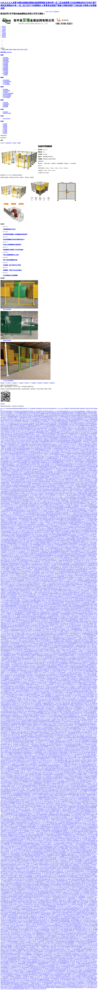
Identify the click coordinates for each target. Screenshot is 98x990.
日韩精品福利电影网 (75, 668)
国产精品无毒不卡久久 (5, 733)
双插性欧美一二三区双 (54, 649)
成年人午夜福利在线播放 (16, 861)
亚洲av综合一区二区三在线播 (44, 575)
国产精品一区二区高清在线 (78, 678)
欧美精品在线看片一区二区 (29, 485)
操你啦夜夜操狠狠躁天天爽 (31, 768)
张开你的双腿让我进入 (5, 547)
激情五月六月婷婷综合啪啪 (74, 458)
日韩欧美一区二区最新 (31, 924)
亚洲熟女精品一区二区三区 (28, 450)
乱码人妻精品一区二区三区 (49, 793)
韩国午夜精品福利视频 (78, 466)
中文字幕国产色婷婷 (23, 441)
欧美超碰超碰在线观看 (88, 596)
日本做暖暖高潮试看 (45, 703)
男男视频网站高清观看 (26, 641)
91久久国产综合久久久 (14, 667)
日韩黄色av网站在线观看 (62, 421)
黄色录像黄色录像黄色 (76, 540)
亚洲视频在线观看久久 (28, 672)
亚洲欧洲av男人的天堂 (52, 701)
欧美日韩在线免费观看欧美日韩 (30, 596)
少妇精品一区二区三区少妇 (29, 931)
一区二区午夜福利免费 (59, 579)
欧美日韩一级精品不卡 (51, 531)
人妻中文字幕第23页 (46, 839)
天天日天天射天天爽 (89, 477)
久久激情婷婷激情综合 (12, 680)
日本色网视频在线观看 (43, 413)
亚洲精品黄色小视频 (71, 933)
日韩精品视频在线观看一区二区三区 (66, 423)
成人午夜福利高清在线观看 (80, 850)
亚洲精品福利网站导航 (31, 524)
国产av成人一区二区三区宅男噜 (9, 588)
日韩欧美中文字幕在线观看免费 (22, 534)
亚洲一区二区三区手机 (74, 481)
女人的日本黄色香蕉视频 (8, 799)
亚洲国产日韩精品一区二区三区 (9, 483)
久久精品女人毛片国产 (35, 869)
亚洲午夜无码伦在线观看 (79, 527)
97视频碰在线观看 (91, 555)
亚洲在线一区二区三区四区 (37, 499)
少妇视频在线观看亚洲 (78, 565)
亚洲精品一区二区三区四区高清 (22, 487)
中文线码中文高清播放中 (38, 753)
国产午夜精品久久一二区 (51, 813)
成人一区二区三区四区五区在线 (19, 576)
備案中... (50, 388)
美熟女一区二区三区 (87, 508)
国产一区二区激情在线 (41, 764)
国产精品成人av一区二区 (8, 639)
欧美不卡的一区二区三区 (10, 742)
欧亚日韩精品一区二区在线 (71, 437)
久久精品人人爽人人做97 (45, 707)
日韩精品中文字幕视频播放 (50, 430)
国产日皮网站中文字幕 (76, 494)
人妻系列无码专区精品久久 (51, 506)
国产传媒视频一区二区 (62, 506)
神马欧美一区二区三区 (90, 512)
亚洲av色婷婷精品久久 (53, 560)
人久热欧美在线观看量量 (62, 424)
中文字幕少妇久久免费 (5, 740)
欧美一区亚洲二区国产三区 (10, 634)
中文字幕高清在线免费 (16, 470)
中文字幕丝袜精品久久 (52, 485)
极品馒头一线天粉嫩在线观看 (45, 850)
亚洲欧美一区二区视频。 (85, 502)
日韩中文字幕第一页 (59, 902)
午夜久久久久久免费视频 (85, 939)
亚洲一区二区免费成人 (35, 543)
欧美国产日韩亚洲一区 (5, 420)
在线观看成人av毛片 (64, 851)
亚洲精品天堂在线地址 (64, 520)
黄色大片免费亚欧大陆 (32, 859)
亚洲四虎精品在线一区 (8, 531)
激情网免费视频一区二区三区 (83, 542)
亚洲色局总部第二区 (19, 717)
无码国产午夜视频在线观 (22, 850)
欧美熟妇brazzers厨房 (32, 560)
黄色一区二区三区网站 (10, 526)
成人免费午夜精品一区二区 (84, 900)
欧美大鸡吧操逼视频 (19, 758)
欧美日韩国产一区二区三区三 (29, 749)
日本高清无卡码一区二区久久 (66, 573)
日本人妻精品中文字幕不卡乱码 (49, 557)
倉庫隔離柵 (5, 105)
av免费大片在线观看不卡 (33, 696)
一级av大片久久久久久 (79, 671)
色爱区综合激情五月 (41, 678)
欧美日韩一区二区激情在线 (84, 925)
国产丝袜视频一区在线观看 (90, 545)
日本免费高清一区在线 (42, 494)
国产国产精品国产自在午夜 (72, 945)
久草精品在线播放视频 (74, 727)
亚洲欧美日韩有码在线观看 (83, 701)
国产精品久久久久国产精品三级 (76, 560)
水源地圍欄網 (6, 82)
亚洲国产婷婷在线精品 (55, 446)
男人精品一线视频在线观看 (62, 848)
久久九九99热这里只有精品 (31, 773)
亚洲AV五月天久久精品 (16, 561)
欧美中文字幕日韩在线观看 (70, 728)
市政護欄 (5, 125)
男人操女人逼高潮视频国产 (81, 446)
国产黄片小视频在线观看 (12, 635)
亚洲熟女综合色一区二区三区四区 (9, 610)
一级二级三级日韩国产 (91, 729)
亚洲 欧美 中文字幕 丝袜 (84, 481)
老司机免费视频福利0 (44, 884)
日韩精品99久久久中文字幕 (87, 785)
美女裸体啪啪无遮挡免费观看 (37, 721)
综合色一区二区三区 (71, 411)
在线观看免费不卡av (24, 468)
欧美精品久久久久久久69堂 (13, 939)
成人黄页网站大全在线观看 (49, 968)
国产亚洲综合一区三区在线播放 (47, 967)
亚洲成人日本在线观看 (75, 412)
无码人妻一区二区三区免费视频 (62, 772)
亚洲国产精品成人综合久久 (71, 493)
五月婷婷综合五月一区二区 (31, 604)
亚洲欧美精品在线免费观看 (64, 655)
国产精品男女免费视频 (29, 549)
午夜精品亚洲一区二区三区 (6, 811)
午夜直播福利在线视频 (61, 427)
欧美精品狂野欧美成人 (65, 540)
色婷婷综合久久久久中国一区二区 (79, 979)
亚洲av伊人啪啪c (24, 490)
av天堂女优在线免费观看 (52, 614)
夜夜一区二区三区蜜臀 (82, 711)
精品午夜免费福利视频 (9, 820)
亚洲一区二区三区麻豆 (75, 526)
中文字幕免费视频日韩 (31, 452)
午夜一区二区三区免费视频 (64, 478)
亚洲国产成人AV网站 (57, 712)
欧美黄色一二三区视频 (68, 667)
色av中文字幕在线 (37, 659)
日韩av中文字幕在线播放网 (72, 691)
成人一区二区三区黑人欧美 (65, 474)
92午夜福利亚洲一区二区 (26, 421)
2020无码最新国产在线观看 (11, 448)
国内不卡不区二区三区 (35, 465)
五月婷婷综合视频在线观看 (33, 475)
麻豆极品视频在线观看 (73, 620)
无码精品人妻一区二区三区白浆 (42, 690)
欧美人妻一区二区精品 (72, 436)
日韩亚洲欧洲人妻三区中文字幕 (70, 586)
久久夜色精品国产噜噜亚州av (80, 429)
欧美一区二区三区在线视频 (53, 452)
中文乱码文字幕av (50, 716)
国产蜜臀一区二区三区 (7, 794)
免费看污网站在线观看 (47, 436)
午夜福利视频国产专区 (33, 505)
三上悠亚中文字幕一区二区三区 (48, 501)
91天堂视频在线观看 (45, 887)
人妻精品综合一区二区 (12, 797)
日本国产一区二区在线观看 (88, 663)
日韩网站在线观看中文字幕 (57, 490)
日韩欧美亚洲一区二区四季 (78, 653)
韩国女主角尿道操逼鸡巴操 (40, 553)
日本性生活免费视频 (56, 420)
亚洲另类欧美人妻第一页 (64, 748)
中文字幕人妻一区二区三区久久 (17, 627)
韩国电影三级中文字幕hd (11, 524)
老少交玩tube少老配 (48, 432)
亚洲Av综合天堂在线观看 (13, 766)
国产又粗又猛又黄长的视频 (41, 445)
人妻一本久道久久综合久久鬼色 (11, 622)
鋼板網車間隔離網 (7, 94)
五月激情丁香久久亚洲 (60, 683)
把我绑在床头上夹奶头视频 (67, 420)
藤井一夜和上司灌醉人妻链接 (43, 446)
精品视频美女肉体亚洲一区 (80, 871)
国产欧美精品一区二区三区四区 (25, 635)
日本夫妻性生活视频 (73, 530)
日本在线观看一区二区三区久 (11, 728)
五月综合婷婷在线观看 (34, 668)
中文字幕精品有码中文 (35, 420)
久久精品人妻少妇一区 (50, 676)
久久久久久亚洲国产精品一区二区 (72, 434)
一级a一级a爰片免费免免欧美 (37, 568)
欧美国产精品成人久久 (56, 547)
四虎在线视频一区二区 (59, 432)
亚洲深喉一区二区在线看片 (58, 769)
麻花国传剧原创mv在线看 (62, 708)
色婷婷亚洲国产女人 (66, 512)
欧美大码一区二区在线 (63, 597)
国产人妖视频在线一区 (34, 918)
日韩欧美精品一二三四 (18, 811)
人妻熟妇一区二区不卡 (57, 913)
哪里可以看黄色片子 (78, 674)
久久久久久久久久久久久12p (45, 653)
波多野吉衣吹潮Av (8, 516)
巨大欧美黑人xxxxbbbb (60, 733)
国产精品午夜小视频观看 (88, 861)
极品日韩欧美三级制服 (27, 855)
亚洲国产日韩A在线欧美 (55, 441)
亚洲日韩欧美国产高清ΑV (75, 489)
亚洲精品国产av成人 (25, 565)
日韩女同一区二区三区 (89, 478)
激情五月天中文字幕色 (60, 790)
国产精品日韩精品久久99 (20, 475)
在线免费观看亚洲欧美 (44, 871)
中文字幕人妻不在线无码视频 (33, 572)
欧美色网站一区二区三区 (62, 757)
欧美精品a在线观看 (29, 506)
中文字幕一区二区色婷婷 (84, 597)
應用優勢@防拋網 (7, 113)
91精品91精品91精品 (59, 695)
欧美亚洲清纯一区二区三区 (59, 622)
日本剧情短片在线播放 (32, 583)
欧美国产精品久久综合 (83, 437)
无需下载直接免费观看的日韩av (54, 593)
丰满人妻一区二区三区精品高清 (45, 687)
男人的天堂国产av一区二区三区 (67, 816)
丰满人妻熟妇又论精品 (42, 498)
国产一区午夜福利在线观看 (79, 930)
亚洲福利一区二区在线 (45, 423)
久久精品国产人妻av (15, 571)
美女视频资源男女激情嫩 (55, 577)
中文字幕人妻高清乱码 (8, 806)
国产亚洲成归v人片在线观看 (16, 596)
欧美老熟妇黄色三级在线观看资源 (85, 700)
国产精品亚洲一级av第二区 (84, 424)
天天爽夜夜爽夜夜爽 (74, 524)
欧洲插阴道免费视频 (6, 474)
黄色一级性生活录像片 (69, 875)
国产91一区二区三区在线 (76, 753)
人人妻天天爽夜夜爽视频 (58, 760)
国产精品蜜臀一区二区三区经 (67, 931)
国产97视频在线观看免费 (16, 843)
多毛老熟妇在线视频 (54, 474)
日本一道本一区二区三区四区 (83, 631)
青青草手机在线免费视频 (89, 563)
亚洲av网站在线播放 (64, 551)
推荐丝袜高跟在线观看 (65, 553)
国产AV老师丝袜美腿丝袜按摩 (58, 544)
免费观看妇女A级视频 (28, 553)
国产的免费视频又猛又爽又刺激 (23, 972)
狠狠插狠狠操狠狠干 (5, 967)
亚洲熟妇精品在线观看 (26, 721)
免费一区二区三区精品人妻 (22, 703)
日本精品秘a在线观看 (60, 914)
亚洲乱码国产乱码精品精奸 (12, 486)
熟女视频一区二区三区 (32, 482)
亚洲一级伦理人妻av (36, 887)
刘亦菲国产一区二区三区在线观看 (34, 770)
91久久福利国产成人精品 (80, 687)
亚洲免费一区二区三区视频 (32, 449)
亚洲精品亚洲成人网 (14, 961)
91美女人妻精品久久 (78, 832)
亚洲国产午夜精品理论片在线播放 (86, 490)
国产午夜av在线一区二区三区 (32, 674)
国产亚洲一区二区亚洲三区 (31, 987)
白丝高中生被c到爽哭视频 (55, 884)
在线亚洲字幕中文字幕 (7, 466)
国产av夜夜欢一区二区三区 (32, 898)
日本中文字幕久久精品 (43, 560)
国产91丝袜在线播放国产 (35, 630)
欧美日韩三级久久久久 (90, 430)
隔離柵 (14, 49)
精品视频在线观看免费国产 (11, 605)
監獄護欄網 (5, 62)
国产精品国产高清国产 (73, 717)
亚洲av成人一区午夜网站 (64, 505)
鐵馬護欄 (5, 131)
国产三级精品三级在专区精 (18, 556)
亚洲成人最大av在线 (71, 428)
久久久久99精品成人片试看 (63, 935)
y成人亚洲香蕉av (72, 917)
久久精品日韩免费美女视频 (20, 412)
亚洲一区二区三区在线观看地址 (16, 848)
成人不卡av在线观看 (19, 764)
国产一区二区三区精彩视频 (35, 778)
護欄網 (3, 49)
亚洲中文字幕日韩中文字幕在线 (74, 416)
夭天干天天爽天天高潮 (49, 877)
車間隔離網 (5, 89)
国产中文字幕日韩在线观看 (50, 857)
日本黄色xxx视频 (10, 593)
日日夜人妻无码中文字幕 (24, 416)
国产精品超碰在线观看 (62, 752)
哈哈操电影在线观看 (83, 691)
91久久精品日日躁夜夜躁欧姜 (74, 818)
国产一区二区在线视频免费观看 (17, 580)
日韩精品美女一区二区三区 (38, 786)
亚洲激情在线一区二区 (27, 975)
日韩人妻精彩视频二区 (87, 416)
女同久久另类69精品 (21, 594)
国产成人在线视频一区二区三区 (33, 489)
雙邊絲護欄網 (6, 58)
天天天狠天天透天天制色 (14, 750)
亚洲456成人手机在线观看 (15, 658)
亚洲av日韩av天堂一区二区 (18, 549)
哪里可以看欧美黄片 (34, 503)
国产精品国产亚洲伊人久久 (46, 901)
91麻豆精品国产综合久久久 (62, 793)
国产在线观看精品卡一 (81, 411)
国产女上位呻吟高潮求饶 (80, 738)
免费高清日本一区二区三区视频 (79, 612)
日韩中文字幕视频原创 (78, 580)
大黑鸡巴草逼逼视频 (9, 865)
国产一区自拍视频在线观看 (10, 592)
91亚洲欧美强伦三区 (85, 883)
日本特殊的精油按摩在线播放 (8, 694)
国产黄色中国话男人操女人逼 (78, 474)
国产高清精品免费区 (30, 514)
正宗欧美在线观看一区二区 (64, 852)
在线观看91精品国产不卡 (48, 643)
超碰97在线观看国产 (30, 445)
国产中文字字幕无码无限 (56, 586)
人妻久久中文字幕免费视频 (46, 508)
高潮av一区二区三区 (75, 762)
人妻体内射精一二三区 (19, 600)
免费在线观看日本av (86, 605)
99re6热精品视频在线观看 (57, 507)
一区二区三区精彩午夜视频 (56, 732)
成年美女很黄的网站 (79, 875)
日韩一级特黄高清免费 (55, 487)
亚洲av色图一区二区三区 (42, 597)
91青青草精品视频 (39, 834)
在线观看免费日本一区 (36, 547)
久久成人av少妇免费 (92, 547)
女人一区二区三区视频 (82, 839)
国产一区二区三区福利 (89, 896)
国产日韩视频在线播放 (51, 682)
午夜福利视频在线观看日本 (12, 543)
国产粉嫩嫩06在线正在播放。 (43, 979)
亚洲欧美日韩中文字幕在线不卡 (9, 462)
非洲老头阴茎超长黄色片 (43, 518)
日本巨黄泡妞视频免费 (42, 618)
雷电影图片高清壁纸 (70, 571)
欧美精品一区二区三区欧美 (20, 572)
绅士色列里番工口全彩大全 (28, 626)
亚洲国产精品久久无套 (89, 955)
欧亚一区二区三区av (45, 547)
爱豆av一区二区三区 (28, 712)
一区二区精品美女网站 (11, 938)
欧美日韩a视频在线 (22, 482)
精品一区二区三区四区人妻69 (72, 514)
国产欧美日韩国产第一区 (62, 971)
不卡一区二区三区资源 (9, 756)
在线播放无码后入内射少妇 (26, 723)
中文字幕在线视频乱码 (56, 832)
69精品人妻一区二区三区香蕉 (49, 945)
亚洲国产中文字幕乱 (43, 478)
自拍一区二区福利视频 (5, 720)
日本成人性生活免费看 (44, 565)
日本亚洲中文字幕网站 (58, 926)
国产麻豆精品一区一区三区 (63, 626)
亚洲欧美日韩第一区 (33, 824)
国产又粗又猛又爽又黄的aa (8, 505)
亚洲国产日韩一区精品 (34, 437)
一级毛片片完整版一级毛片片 (26, 502)
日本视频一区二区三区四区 (64, 627)
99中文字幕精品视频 (38, 450)
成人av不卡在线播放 (11, 489)
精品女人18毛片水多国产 (72, 741)
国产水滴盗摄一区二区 (61, 561)
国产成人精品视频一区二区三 (47, 972)
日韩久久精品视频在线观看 (41, 740)
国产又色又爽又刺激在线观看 (60, 523)
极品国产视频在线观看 (80, 598)
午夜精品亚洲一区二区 (74, 623)
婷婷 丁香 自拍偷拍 (72, 701)
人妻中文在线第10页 (77, 487)
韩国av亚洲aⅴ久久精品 (13, 867)
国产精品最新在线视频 (69, 572)
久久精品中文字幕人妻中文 (23, 522)
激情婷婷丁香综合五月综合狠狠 (82, 449)
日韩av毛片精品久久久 (92, 645)
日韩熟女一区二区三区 (66, 768)
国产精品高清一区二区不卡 (16, 704)
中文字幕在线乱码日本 (78, 959)
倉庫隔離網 (5, 92)
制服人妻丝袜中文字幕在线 (64, 415)
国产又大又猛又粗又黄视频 (86, 526)
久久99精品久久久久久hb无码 (13, 468)
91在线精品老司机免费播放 (80, 569)
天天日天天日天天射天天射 (85, 559)
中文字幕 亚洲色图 (64, 604)
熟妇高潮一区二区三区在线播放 (24, 588)
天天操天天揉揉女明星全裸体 (42, 649)
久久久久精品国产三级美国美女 (75, 803)
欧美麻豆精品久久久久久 (12, 527)
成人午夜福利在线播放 (61, 958)
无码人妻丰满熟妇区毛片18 (43, 474)
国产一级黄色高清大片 (85, 441)
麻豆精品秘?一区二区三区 (81, 962)
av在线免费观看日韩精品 (53, 811)
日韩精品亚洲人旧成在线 (47, 483)
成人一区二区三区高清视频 (75, 814)
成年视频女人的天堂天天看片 (70, 457)
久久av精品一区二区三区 (77, 953)
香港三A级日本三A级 (88, 646)
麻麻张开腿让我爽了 (29, 856)
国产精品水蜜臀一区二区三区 (16, 672)
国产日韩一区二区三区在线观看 (38, 914)
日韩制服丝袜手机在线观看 (83, 456)
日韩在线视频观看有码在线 (47, 416)
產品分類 (6, 52)
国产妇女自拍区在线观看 (23, 683)
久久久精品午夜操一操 (68, 461)
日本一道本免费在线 (63, 567)
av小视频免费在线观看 (47, 704)
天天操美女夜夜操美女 (79, 704)
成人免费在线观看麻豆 (89, 671)
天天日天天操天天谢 (53, 717)
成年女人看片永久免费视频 (32, 419)
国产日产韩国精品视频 (21, 742)
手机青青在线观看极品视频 (64, 921)
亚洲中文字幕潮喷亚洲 (69, 806)
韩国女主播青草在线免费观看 (41, 526)
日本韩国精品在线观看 (91, 495)
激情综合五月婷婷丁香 (37, 805)
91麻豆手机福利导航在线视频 (30, 922)
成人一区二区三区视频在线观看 (59, 411)
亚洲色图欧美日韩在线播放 (30, 585)
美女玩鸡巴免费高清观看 (65, 953)
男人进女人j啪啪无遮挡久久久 (23, 544)
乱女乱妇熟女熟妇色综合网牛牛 (74, 688)
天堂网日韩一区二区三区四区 (48, 659)
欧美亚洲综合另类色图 (67, 593)
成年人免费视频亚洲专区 (55, 639)
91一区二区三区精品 (51, 660)
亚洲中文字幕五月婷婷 (85, 458)
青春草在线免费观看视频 (67, 569)
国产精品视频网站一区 (63, 672)
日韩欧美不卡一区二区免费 (14, 935)
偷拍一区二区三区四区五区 (42, 620)
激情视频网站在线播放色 (12, 416)
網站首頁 (4, 26)
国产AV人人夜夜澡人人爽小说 (14, 805)
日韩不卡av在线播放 (44, 520)
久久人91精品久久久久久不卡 (85, 536)
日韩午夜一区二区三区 (77, 765)
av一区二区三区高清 (7, 477)
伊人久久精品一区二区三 (87, 629)
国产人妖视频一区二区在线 (53, 532)
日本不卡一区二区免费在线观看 (9, 918)
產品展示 (4, 29)
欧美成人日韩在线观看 (90, 598)
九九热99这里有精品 (30, 412)
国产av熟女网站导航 (14, 441)
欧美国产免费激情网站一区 (30, 528)
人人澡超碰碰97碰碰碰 (44, 946)
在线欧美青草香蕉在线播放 (65, 974)
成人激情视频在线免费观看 (38, 853)
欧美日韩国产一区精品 (72, 561)
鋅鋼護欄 (5, 123)
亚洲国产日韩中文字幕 (52, 498)
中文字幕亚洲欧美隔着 (7, 856)
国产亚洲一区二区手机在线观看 (46, 950)
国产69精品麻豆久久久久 (9, 653)
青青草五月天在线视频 (54, 505)
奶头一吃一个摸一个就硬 (9, 512)
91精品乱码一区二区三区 (45, 461)
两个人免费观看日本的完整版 (77, 557)
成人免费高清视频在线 (71, 470)
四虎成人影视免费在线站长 (50, 433)
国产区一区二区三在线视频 (21, 621)
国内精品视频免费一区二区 (13, 982)
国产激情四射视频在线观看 (8, 540)
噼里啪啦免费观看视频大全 (88, 765)
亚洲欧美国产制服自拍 (46, 634)
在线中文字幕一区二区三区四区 (83, 733)
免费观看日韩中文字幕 (19, 604)
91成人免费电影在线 (52, 445)
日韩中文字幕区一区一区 (57, 457)
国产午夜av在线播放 (24, 471)
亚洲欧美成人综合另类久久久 (64, 777)
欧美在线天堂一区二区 (39, 823)
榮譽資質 (4, 37)
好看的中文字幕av (25, 420)
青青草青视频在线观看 (13, 929)
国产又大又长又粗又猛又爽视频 (88, 601)
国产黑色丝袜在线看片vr (49, 705)
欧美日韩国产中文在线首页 (36, 487)
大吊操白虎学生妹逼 (52, 478)
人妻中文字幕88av (41, 625)
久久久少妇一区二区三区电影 (68, 477)
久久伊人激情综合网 (16, 945)
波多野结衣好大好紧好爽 (10, 760)
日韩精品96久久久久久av (51, 576)
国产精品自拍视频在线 (55, 668)
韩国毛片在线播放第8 (20, 590)
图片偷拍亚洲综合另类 (57, 778)
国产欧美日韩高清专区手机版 (34, 490)
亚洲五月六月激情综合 (34, 460)
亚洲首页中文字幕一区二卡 (59, 746)
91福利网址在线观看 (46, 519)
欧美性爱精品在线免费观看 (66, 912)
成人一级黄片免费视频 (29, 540)
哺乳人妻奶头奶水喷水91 (42, 922)
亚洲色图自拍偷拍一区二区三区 (85, 498)
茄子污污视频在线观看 (64, 867)
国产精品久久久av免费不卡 (68, 844)
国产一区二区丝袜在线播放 (73, 786)
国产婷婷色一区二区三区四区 (49, 564)
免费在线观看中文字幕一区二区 (45, 638)
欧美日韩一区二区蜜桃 (30, 757)
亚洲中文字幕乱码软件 (41, 606)
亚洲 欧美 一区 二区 (92, 732)
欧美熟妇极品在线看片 (8, 892)
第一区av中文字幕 (19, 651)
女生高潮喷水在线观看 (69, 674)
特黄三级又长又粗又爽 (28, 688)
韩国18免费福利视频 (14, 602)
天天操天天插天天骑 (32, 597)
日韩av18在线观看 (32, 700)
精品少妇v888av (81, 430)
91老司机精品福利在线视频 (39, 675)
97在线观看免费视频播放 (52, 458)
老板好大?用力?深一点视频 (42, 512)
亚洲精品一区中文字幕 (16, 415)
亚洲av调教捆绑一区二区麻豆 (11, 946)
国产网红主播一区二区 (43, 663)
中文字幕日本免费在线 (12, 495)
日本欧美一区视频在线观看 (69, 807)
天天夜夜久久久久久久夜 (83, 650)
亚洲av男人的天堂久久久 (31, 699)
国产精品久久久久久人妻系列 (22, 869)
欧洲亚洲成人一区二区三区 (83, 675)
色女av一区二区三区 (84, 984)
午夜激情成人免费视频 (44, 475)
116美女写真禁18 (53, 423)
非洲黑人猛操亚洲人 (83, 961)
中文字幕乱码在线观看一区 (48, 727)
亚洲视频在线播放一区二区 (29, 649)
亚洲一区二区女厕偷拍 (20, 445)
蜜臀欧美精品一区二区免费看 (61, 721)
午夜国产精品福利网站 (27, 902)
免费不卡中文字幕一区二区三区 (14, 785)
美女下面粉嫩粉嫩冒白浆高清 (18, 614)
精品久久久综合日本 (58, 877)
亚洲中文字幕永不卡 (35, 744)
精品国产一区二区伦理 (68, 950)
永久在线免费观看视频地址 (28, 843)
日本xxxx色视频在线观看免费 (89, 635)
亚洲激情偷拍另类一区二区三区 (56, 429)
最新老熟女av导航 (21, 524)
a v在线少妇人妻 (59, 806)
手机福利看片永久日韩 (70, 683)
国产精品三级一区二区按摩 (75, 799)
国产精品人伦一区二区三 (74, 576)
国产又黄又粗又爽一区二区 (29, 440)
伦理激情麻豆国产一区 (43, 449)
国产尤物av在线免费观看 (54, 949)
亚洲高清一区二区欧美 (11, 703)
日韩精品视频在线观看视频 (54, 768)
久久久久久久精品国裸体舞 (27, 910)
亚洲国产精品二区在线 (71, 839)
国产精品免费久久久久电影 (24, 510)
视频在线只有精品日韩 (49, 468)
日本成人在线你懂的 (45, 465)
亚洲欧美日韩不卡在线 (58, 635)
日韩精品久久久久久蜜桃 (33, 875)
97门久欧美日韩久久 (38, 731)
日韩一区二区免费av (90, 522)
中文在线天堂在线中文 (50, 880)
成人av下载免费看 (66, 419)
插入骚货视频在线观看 (74, 516)
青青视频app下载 (61, 737)
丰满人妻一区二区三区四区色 (19, 873)
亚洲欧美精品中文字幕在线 (58, 687)
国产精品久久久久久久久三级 (15, 731)
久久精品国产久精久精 (49, 881)
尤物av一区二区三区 (18, 692)
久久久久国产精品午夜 (15, 433)
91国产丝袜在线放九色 (62, 754)
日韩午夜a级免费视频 (59, 941)
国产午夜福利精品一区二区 (77, 505)
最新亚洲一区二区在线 (64, 530)
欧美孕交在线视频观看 (62, 413)
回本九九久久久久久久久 (21, 597)
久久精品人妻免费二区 (18, 754)
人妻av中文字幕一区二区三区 (61, 516)
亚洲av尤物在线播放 (90, 885)
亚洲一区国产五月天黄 (32, 605)
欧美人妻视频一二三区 (74, 585)
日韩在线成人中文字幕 (34, 423)
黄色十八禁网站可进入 (57, 745)
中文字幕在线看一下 (47, 522)
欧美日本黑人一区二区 (45, 912)
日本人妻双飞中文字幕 (13, 608)
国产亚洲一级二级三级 (42, 604)
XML (51, 11)
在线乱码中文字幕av (40, 790)
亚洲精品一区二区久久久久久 (49, 510)
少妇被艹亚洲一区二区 (28, 662)
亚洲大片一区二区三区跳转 (84, 588)
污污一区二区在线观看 (49, 823)
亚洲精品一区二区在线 (19, 942)
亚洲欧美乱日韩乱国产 (79, 816)
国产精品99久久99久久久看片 (26, 559)
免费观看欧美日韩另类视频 (59, 437)
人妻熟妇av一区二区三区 (61, 651)
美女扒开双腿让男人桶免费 (24, 622)
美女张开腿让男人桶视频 (32, 639)
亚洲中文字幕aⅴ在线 (57, 723)
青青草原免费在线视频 (21, 913)
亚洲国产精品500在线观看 (48, 982)
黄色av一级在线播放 (71, 679)
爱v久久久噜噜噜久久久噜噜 (79, 913)
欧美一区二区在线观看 (61, 966)
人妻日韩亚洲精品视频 (57, 569)
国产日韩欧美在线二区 (74, 604)
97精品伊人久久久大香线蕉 (77, 614)
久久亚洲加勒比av (6, 684)
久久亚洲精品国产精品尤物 (42, 711)
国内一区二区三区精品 (32, 494)
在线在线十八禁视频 (65, 922)
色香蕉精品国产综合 (28, 904)
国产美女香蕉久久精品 (76, 690)
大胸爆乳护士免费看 (31, 429)
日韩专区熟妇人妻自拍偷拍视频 (20, 411)
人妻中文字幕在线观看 (81, 779)
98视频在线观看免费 (11, 958)
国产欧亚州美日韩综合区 (56, 580)
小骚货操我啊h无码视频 (12, 877)
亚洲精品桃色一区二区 (74, 715)
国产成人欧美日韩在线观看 (22, 501)
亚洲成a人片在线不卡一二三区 (30, 754)
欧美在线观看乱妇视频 (72, 433)
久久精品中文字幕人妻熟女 (63, 894)
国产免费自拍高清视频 (75, 867)
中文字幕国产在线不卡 (15, 568)
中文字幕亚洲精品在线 (37, 436)
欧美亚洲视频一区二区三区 (34, 454)
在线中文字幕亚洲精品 (42, 567)
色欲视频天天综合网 (74, 826)
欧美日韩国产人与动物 (87, 888)
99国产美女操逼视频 (59, 676)
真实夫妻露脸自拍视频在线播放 (77, 869)
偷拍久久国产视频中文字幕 (61, 758)
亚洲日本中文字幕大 (5, 433)
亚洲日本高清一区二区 (11, 623)
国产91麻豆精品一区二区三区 (57, 798)
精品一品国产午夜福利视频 (80, 497)
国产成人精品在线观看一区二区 (90, 832)
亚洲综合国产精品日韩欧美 (49, 427)
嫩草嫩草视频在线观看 (44, 542)
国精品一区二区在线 (60, 660)
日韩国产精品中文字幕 (38, 598)
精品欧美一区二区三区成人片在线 (13, 965)
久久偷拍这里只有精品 (87, 889)
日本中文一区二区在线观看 (6, 879)
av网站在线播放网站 (48, 622)
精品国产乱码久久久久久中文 (25, 453)
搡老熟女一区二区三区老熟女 (27, 479)
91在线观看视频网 (88, 869)
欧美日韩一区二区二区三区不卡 (29, 842)
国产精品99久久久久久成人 (61, 700)
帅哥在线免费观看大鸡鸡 (64, 528)
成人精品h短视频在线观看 (73, 592)
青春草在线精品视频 (80, 538)
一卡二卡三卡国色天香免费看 (59, 470)
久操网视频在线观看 (37, 782)
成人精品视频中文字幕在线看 (71, 621)
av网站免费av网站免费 (25, 769)
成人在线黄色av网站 (92, 983)
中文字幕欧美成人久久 (64, 860)
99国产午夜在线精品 (80, 934)
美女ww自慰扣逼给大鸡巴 (89, 594)
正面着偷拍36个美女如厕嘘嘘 (90, 860)
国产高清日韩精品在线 (36, 769)
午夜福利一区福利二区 (39, 495)
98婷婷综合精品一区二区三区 (75, 699)
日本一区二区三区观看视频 (56, 465)
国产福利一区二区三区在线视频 (82, 892)
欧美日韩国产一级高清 (90, 527)
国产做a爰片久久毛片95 (67, 729)
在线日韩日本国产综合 (70, 934)
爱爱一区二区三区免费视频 (81, 790)
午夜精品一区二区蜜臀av (58, 631)
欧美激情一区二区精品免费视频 (78, 897)
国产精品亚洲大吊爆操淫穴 (30, 655)
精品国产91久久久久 (81, 716)
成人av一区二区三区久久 (67, 580)
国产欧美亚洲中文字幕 (16, 781)
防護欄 (25, 49)
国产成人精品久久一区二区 (20, 639)
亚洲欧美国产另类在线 (17, 563)
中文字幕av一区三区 (75, 581)
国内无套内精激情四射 (76, 553)
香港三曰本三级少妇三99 (71, 650)
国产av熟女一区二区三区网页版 (37, 468)
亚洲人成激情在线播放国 (30, 711)
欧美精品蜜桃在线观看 (75, 783)
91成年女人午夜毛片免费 (79, 855)
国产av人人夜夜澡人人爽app (43, 947)
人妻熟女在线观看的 (5, 658)
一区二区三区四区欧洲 (86, 820)
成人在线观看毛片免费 (34, 589)
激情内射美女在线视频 (18, 894)
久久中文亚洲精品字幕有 (65, 764)
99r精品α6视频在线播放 (29, 974)
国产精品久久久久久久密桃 (59, 657)
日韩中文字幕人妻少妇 (28, 581)
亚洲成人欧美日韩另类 (35, 967)
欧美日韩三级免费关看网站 (50, 588)
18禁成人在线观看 (67, 475)
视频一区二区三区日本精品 (79, 957)
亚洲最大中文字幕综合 (73, 900)
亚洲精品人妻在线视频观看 (82, 789)
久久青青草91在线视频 (25, 568)
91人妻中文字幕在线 (7, 450)
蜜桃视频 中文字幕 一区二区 (22, 760)
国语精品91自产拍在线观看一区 (77, 438)
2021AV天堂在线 (68, 774)
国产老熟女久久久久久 (54, 520)
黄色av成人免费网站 (81, 470)
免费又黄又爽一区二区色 (10, 748)
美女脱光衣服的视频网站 (84, 530)
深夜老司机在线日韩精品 (74, 501)
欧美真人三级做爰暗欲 (41, 692)
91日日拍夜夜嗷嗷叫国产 (54, 526)
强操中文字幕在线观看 (35, 836)
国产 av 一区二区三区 (50, 910)
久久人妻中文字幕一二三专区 (28, 809)
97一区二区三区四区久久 (91, 822)
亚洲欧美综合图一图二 (25, 807)
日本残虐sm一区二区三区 (36, 807)
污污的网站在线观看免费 (65, 824)
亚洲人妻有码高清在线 (36, 896)
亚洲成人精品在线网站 (82, 645)
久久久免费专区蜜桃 (37, 876)
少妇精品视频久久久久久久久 (33, 680)
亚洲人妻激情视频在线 (66, 979)
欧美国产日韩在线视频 (65, 584)
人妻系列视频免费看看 (80, 809)
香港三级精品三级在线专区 (22, 918)
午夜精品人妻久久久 (68, 707)
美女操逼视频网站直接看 (37, 945)
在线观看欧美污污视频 (78, 469)
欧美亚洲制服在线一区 (46, 569)
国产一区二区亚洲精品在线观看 (79, 774)
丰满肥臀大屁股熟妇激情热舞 (67, 713)
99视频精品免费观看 (78, 575)
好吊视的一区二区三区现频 (51, 828)
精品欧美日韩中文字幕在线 (20, 884)
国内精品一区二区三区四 (50, 626)
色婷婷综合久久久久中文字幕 (50, 762)
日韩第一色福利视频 (55, 464)
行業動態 (4, 33)
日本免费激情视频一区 (83, 510)
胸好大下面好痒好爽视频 (48, 662)
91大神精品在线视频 (60, 782)
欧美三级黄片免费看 (6, 752)
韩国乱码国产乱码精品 (38, 643)
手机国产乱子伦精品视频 (61, 810)
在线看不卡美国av (29, 806)
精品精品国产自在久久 (52, 655)
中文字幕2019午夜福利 (41, 682)
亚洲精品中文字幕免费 (32, 724)
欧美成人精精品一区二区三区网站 (63, 450)
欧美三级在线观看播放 (31, 620)
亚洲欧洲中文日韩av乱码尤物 (40, 532)
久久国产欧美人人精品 (66, 888)
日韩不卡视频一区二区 (67, 913)
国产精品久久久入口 (43, 456)
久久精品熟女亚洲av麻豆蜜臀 (21, 460)
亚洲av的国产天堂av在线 (11, 707)
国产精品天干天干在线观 (44, 835)
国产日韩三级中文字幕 (13, 609)
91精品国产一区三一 (43, 548)
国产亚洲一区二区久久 (31, 623)
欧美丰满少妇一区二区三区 (38, 511)
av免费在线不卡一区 (29, 953)
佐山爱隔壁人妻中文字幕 (31, 637)
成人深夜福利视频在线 (16, 978)
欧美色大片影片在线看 (58, 951)
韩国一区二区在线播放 (72, 510)
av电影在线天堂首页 (80, 539)
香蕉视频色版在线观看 (45, 613)
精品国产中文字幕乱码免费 (90, 483)
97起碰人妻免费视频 (63, 846)
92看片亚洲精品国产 (92, 429)
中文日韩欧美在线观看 (30, 966)
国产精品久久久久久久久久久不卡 (24, 660)
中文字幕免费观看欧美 (58, 955)
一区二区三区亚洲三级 (56, 482)
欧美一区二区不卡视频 (41, 563)
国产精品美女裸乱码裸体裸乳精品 (41, 893)
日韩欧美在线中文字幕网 (16, 828)
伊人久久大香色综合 (33, 413)
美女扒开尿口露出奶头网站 (38, 890)
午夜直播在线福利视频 (84, 746)
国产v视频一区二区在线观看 (45, 457)
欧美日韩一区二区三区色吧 (83, 695)
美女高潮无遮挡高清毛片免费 (53, 584)
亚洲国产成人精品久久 (17, 430)
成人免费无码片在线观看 (44, 469)
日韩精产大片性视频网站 (58, 847)
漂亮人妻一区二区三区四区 (41, 801)
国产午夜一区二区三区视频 (76, 568)
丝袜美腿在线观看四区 (39, 705)
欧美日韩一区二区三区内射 (10, 787)
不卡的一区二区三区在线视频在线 (52, 573)
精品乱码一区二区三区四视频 (76, 478)
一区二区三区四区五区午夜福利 (73, 622)
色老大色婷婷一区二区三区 (68, 664)
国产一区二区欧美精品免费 (67, 871)
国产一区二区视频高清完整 (22, 827)
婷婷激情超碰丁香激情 (11, 928)
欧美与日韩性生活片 (83, 793)
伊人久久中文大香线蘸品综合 (15, 691)
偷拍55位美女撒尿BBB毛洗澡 (43, 664)
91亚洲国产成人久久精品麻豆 (86, 564)
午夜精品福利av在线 (71, 590)
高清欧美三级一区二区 (11, 515)
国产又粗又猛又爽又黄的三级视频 (51, 766)
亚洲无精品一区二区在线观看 (86, 842)
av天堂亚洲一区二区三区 (62, 481)
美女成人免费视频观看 (40, 917)
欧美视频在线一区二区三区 (50, 450)
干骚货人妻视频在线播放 (79, 724)
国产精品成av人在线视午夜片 (86, 795)
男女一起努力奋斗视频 (43, 768)
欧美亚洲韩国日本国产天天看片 (89, 851)
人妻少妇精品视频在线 (38, 954)
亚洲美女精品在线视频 (75, 415)
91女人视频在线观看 (29, 425)
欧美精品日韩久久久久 (40, 737)
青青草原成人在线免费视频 (57, 634)
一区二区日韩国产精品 (23, 609)
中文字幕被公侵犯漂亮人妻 (87, 680)
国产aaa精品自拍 (23, 961)
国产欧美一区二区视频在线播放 (60, 416)
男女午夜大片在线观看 (65, 668)
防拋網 (18, 49)
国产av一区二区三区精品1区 (76, 596)
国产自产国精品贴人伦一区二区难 (65, 552)
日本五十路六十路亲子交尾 (45, 507)
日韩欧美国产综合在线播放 (51, 757)
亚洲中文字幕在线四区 (29, 737)
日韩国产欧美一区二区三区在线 (39, 725)
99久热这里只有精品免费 (24, 564)
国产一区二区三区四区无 (54, 449)
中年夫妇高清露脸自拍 (64, 412)
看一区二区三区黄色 (68, 508)
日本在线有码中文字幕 (68, 926)
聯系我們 (56, 11)
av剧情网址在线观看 (79, 483)
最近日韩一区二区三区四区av (73, 810)
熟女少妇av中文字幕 (51, 826)
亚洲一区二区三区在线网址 (17, 791)
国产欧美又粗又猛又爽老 (28, 740)
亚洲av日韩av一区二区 (32, 814)
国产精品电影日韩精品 (15, 654)
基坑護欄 (5, 127)
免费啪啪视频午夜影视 (19, 573)
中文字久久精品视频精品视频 (9, 959)
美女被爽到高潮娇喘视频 (58, 508)
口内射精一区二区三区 (27, 643)
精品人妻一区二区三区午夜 (43, 577)
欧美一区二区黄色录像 (77, 778)
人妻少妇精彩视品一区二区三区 (17, 545)
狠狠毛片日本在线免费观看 (26, 733)
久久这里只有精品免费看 (87, 626)
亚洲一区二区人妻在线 (8, 761)
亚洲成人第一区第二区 (51, 785)
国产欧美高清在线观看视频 (66, 487)
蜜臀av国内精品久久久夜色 (36, 519)
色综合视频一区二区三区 (46, 442)
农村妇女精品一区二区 (52, 502)
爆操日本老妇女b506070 (63, 715)
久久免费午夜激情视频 (45, 830)
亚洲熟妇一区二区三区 (41, 452)
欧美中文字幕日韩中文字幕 (12, 429)
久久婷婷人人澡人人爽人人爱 (42, 429)
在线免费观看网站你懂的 (83, 425)
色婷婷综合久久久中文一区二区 (29, 664)
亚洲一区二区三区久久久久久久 (13, 631)
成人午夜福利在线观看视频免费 (69, 745)
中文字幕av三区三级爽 (18, 531)
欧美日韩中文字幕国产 (47, 544)
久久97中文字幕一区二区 (12, 552)
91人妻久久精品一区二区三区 (27, 698)
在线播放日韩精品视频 (88, 491)
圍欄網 (7, 49)
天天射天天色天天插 (9, 757)
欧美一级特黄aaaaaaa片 (88, 630)
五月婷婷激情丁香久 (30, 526)
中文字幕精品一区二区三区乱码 (59, 839)
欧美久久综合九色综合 (84, 705)
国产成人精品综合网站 (11, 597)
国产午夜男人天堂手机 (82, 643)
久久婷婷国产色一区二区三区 (29, 563)
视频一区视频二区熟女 (73, 700)
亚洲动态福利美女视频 (83, 654)
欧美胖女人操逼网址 (50, 720)
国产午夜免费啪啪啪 (90, 913)
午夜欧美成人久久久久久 (50, 561)
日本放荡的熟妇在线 (67, 955)
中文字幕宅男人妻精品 (50, 925)
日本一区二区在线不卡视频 (33, 515)
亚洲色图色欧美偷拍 (70, 965)
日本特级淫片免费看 (35, 464)
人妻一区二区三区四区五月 (87, 731)
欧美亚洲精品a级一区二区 (74, 937)
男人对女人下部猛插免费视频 (21, 444)
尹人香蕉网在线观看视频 (52, 647)
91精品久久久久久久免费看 (11, 970)
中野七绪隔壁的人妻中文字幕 (53, 585)
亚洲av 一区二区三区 (55, 575)
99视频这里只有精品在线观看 (71, 479)
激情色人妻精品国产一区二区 (76, 617)
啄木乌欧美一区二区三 (36, 658)
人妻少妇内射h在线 (13, 629)
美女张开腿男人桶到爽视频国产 (64, 557)
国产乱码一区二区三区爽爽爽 (76, 725)
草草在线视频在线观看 (7, 738)
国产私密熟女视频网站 (22, 958)
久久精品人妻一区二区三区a (64, 494)
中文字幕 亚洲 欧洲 (35, 729)
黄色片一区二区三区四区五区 (55, 761)
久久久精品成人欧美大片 (80, 942)
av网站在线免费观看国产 (22, 462)
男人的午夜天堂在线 (6, 781)
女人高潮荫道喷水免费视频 (28, 473)
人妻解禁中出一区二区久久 (60, 511)
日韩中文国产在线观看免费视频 (55, 589)
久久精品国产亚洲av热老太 (67, 893)
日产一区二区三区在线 (71, 657)
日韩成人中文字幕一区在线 (57, 789)
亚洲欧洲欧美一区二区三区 (22, 668)
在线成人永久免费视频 (86, 475)
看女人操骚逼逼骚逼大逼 (24, 503)
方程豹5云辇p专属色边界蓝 (21, 822)
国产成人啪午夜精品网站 (77, 861)
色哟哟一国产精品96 (20, 469)
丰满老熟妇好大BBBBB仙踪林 (14, 836)
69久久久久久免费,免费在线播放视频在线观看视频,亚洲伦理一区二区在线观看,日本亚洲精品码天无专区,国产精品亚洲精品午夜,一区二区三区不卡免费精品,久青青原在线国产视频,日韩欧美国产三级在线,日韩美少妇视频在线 (48, 5)
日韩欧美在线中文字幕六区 (87, 720)
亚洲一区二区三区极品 (37, 470)
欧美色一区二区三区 (46, 630)
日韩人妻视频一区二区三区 (8, 930)
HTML (47, 11)
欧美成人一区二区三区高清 (70, 471)
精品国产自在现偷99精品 (67, 460)
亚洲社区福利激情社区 (21, 452)
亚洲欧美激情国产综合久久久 (61, 775)
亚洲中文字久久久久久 (22, 483)
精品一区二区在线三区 (37, 516)
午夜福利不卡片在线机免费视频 (66, 692)
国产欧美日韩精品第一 (41, 749)
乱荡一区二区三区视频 (92, 432)
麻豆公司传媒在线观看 (77, 879)
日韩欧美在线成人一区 (20, 507)
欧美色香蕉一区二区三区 (91, 877)
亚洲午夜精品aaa (69, 822)
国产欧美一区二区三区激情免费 (67, 473)
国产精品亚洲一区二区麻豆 (75, 978)
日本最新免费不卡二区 (41, 458)
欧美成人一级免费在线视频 (12, 482)
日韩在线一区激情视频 (35, 448)
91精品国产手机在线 (20, 871)
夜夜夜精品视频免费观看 (81, 737)
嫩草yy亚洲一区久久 (62, 803)
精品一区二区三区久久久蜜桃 (80, 482)
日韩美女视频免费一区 (15, 471)
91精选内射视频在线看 (46, 444)
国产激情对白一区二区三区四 (23, 970)
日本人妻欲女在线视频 (9, 696)
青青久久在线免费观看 (63, 801)
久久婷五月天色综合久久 (61, 720)
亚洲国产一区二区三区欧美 (17, 440)
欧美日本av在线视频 (7, 563)
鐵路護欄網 (5, 68)
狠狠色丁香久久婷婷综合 (56, 419)
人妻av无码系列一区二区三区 (83, 535)
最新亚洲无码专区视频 (65, 518)
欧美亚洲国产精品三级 (20, 481)
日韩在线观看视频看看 (38, 635)
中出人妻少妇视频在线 (49, 853)
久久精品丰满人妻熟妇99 (73, 848)
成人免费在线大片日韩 (34, 486)
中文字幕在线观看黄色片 (25, 906)
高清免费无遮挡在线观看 (81, 571)
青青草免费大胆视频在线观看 (71, 746)
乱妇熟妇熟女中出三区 (47, 470)
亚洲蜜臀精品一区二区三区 (22, 569)
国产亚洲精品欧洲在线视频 (58, 454)
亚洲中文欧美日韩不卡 (88, 709)
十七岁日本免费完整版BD (11, 417)
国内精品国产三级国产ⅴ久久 (46, 543)
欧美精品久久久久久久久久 (83, 728)
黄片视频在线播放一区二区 (52, 559)
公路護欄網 (5, 65)
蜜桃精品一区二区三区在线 (76, 655)
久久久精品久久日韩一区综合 (19, 419)
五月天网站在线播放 (64, 585)
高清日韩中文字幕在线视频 (18, 446)
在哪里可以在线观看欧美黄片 (81, 473)
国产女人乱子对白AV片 (64, 536)
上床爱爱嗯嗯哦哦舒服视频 (76, 629)
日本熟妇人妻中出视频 (67, 503)
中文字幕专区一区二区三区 (30, 531)
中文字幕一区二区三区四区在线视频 (32, 508)
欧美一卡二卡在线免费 (71, 904)
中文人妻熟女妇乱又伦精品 (66, 469)
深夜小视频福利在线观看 (33, 462)
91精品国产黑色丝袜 (20, 489)
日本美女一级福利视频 (79, 896)
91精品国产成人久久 (70, 790)
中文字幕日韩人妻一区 (34, 552)
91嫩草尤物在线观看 (73, 559)
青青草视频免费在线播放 (68, 555)
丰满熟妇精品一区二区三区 (10, 844)
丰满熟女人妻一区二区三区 (89, 584)
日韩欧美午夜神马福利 (24, 745)
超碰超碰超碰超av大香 (27, 561)
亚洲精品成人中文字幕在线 (78, 811)
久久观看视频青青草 (22, 417)
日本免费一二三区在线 (40, 434)
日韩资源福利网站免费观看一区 (22, 536)
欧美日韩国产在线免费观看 (32, 469)
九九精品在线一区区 (79, 838)
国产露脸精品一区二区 (33, 976)
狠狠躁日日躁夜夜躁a (79, 423)
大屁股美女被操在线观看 (54, 957)
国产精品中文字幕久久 (13, 523)
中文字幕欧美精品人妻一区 (87, 627)
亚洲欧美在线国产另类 (22, 625)
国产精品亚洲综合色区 (81, 887)
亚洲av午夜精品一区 (69, 598)
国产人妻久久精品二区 (26, 470)
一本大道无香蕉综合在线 (69, 602)
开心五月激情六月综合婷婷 (80, 827)
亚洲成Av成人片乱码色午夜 (81, 572)
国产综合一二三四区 (32, 592)
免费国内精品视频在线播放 (69, 909)
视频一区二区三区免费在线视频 (60, 436)
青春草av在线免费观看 (87, 494)
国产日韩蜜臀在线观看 (74, 597)
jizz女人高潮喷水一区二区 (64, 617)
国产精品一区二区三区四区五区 (12, 838)
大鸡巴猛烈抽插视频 (27, 516)
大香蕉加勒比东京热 (88, 876)
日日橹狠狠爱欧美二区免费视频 (46, 515)
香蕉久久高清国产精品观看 (34, 461)
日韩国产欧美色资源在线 (51, 675)
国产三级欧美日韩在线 (65, 703)
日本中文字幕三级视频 (37, 535)
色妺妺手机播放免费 (42, 929)
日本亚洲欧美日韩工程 (69, 735)
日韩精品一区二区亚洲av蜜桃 (82, 909)
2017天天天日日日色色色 (37, 691)
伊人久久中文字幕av (84, 551)
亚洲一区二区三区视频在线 (8, 438)
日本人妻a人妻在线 (38, 662)
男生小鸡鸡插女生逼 (68, 773)
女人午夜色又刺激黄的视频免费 (88, 840)
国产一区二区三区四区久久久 (9, 423)
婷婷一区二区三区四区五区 (19, 551)
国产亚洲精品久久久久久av (55, 797)
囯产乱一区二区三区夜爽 (36, 709)
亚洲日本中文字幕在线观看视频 (60, 654)
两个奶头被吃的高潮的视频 (13, 453)
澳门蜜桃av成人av (57, 855)
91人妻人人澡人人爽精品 (27, 731)
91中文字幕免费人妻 (10, 445)
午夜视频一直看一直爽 (26, 436)
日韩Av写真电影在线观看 (82, 902)
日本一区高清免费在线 (48, 679)
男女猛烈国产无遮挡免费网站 (61, 818)
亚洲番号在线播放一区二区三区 (30, 474)
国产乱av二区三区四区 (45, 719)
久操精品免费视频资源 (51, 935)
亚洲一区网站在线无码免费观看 (90, 772)
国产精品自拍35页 (89, 518)
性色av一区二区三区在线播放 (86, 520)
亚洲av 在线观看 (64, 547)
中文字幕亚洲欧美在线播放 (14, 957)
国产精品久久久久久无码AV (13, 881)
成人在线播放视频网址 (55, 462)
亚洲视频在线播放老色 (47, 955)
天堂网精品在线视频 (74, 536)
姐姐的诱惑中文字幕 (92, 658)
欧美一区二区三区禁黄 (23, 774)
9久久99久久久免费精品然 (68, 859)
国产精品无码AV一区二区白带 (39, 584)
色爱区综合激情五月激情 (15, 436)
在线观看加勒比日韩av (20, 898)
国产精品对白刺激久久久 (77, 532)
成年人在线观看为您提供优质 (84, 616)
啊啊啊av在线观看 (26, 836)
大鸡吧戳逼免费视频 (53, 552)
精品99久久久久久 (19, 782)
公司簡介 (4, 27)
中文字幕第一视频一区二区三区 (13, 847)
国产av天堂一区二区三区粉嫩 (54, 605)
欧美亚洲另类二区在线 (40, 984)
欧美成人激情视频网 (34, 602)
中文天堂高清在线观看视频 (83, 590)
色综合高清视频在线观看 (25, 433)
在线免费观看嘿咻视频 (48, 555)
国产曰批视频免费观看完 (35, 544)
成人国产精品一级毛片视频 (82, 782)
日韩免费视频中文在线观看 (52, 528)
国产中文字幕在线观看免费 (83, 499)
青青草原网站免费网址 (86, 485)
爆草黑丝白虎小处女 (47, 635)
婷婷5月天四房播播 (78, 670)
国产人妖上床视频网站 (43, 505)
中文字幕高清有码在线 (24, 602)
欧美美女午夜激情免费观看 (69, 448)
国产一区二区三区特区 (13, 745)
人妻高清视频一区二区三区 (29, 831)
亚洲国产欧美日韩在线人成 (31, 646)
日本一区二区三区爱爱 (52, 646)
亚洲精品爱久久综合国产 (68, 483)
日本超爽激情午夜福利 (74, 531)
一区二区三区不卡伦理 (39, 925)
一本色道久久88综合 (26, 679)
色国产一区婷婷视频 (13, 461)
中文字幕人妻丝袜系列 (87, 440)
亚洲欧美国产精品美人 (16, 860)
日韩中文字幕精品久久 (91, 497)
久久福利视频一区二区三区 (56, 565)
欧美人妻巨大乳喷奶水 (77, 639)
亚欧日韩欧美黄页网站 (76, 768)
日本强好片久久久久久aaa (88, 953)
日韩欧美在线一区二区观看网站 (60, 543)
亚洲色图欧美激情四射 (81, 453)
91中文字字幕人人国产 (14, 980)
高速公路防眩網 (6, 118)
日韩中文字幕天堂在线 (14, 645)
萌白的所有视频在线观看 (33, 457)
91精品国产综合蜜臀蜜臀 (60, 659)
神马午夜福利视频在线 (32, 846)
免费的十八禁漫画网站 (11, 569)
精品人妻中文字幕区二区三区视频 (71, 490)
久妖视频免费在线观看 (62, 590)
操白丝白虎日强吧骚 (50, 434)
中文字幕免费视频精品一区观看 (12, 465)
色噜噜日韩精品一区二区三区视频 (15, 690)
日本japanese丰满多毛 (53, 456)
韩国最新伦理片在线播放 (68, 704)
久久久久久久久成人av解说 (16, 684)
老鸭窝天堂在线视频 (58, 750)
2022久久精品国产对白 (27, 863)
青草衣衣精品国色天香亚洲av (43, 580)
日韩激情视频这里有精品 (31, 736)
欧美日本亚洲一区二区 (35, 901)
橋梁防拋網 (5, 111)
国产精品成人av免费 (60, 705)
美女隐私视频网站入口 (13, 683)
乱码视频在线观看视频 (73, 543)
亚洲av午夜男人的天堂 (73, 846)
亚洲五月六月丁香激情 (44, 609)
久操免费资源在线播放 (59, 549)
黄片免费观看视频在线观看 (62, 834)
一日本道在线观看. (83, 715)
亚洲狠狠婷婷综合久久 (91, 853)
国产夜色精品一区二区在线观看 (34, 411)
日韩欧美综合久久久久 (16, 671)
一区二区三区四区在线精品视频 (78, 766)
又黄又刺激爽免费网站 (63, 663)
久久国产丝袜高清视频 (79, 461)
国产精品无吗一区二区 (14, 810)
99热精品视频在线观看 (23, 486)
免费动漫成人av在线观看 (37, 877)
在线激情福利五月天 (76, 649)
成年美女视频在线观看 (55, 489)
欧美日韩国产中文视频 (85, 412)
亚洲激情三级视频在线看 (78, 955)
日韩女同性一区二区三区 (7, 551)
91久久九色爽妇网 (7, 613)
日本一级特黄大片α (76, 452)
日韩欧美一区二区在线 (42, 873)
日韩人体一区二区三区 (41, 647)
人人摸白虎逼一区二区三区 (86, 592)
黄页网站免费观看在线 (76, 840)
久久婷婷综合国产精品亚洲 (26, 616)
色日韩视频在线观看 (10, 832)
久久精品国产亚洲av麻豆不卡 (27, 935)
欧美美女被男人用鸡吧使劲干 (62, 725)
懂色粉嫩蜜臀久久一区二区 (14, 769)
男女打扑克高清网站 (5, 746)
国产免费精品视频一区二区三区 (68, 446)
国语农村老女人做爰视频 (78, 847)
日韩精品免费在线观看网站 (58, 602)
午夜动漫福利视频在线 (49, 493)
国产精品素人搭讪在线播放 (82, 732)
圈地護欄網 (5, 69)
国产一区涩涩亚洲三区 (72, 499)
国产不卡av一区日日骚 (55, 469)
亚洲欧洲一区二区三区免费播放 (57, 572)
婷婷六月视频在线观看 (42, 612)
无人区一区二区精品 (89, 557)
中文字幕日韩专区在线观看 (83, 465)
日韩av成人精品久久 (59, 819)
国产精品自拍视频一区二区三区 (55, 466)
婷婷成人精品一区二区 (88, 625)
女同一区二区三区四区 (57, 694)
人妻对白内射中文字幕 (89, 704)
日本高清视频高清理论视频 (31, 687)
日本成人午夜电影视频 (80, 781)
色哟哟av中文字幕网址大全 (38, 762)
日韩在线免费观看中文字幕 (67, 832)
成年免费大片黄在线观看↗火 (62, 826)
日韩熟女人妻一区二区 (20, 438)
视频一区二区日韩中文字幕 (89, 469)
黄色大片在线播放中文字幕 (46, 654)
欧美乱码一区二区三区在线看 (39, 819)
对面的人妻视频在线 (24, 428)
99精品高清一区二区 (14, 725)
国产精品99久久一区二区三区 (19, 933)
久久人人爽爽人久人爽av (46, 454)
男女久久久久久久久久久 (81, 507)
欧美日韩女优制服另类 (25, 571)
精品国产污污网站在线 (48, 731)
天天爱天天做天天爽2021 (23, 543)
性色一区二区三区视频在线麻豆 (46, 822)
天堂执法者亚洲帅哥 (49, 684)
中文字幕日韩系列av (8, 412)
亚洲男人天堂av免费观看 (73, 506)
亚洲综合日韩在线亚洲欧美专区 (61, 662)
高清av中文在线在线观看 (86, 980)
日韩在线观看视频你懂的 (27, 532)
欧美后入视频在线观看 (16, 420)
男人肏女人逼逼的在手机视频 (20, 505)
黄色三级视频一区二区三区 (35, 827)
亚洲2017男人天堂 (20, 802)
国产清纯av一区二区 (54, 799)
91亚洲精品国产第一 (68, 641)
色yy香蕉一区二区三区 (59, 417)
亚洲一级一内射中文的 (33, 527)
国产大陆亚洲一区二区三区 (24, 744)
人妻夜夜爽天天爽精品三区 (23, 950)
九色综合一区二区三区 (42, 802)
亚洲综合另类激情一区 (76, 856)
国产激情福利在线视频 (22, 707)
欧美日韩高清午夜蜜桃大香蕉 (32, 456)
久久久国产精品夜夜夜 (25, 520)
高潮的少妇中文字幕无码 (65, 756)
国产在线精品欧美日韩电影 (85, 880)
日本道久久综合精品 (9, 573)
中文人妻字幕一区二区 (88, 560)
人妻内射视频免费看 (73, 547)
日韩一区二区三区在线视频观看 (86, 623)
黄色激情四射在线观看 (39, 415)
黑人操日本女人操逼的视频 (20, 736)
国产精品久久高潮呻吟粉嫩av (62, 501)
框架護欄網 (5, 57)
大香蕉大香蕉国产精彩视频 (88, 803)
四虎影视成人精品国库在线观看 (28, 785)
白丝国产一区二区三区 (16, 786)
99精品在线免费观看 (71, 535)
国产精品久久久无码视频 (59, 598)
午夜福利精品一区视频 (66, 605)
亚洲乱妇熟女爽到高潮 (67, 565)
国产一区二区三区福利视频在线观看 (12, 598)
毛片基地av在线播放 (45, 851)
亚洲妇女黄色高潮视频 (67, 466)
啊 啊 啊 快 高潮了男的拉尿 (17, 813)
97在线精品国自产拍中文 (38, 715)
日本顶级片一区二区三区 (62, 445)
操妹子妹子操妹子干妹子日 (75, 626)
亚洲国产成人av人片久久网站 (31, 478)
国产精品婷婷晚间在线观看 (68, 482)
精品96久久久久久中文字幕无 (37, 493)
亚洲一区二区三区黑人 (33, 938)
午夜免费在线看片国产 (45, 462)
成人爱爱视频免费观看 (51, 906)
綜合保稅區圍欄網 (7, 81)
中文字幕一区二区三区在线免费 (64, 682)
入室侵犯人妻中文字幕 (69, 432)
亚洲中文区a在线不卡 (32, 765)
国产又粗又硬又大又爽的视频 (42, 440)
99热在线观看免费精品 (61, 880)
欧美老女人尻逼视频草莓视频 (36, 555)
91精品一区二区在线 (14, 852)
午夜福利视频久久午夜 (21, 458)
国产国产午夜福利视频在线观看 (86, 642)
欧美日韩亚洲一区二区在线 (30, 761)
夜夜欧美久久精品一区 (88, 686)
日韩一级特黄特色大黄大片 (79, 692)
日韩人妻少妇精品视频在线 (69, 885)
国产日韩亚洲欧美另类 (16, 705)
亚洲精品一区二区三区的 (50, 984)
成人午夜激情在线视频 (8, 775)
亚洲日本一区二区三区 (30, 717)
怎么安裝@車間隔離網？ (8, 93)
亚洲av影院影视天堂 (15, 983)
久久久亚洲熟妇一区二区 (21, 938)
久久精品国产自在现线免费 (83, 676)
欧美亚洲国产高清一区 (79, 893)
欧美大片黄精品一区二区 (20, 694)
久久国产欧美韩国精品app (15, 855)
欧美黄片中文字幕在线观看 (62, 531)
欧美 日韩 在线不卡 (12, 859)
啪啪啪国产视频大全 (23, 497)
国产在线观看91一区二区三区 (86, 848)
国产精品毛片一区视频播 (32, 518)
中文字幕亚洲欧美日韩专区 (89, 445)
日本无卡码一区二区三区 (9, 456)
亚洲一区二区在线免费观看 (74, 754)
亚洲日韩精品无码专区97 (75, 633)
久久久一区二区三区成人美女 (22, 798)
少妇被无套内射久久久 (64, 524)
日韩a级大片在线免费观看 (35, 586)
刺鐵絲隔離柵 (6, 104)
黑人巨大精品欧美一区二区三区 (11, 413)
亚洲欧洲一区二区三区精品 (22, 575)
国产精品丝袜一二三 (6, 473)
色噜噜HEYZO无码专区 (24, 630)
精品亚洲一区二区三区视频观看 (51, 852)
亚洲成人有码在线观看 (85, 515)
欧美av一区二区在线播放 (22, 592)
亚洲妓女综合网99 (19, 649)
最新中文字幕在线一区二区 (88, 593)
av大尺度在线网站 (72, 556)
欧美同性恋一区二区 (14, 530)
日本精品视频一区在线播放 (16, 890)
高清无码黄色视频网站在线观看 (42, 477)
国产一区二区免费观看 (47, 667)
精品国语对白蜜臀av (86, 688)
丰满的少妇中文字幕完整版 (22, 454)
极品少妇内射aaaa (71, 970)
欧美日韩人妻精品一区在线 (9, 620)
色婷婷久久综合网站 (38, 650)
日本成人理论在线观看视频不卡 (23, 499)
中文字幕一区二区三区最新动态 (79, 450)
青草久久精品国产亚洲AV (78, 787)
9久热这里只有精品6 (28, 900)
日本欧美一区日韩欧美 (55, 942)
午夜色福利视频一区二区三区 (8, 678)
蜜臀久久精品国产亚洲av (33, 815)
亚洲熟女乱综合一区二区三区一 (70, 444)
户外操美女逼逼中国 (35, 789)
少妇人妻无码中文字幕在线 (66, 811)
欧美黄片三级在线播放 (44, 460)
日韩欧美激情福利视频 (44, 486)
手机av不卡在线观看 (15, 906)
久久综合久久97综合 (92, 951)
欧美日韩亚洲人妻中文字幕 (53, 412)
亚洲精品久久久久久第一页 (11, 457)
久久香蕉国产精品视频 (28, 894)
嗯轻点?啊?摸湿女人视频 (11, 875)
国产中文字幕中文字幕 (73, 425)
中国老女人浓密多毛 (41, 583)
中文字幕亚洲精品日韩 (90, 787)
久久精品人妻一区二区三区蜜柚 (15, 584)
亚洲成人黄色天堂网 (25, 746)
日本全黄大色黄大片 (33, 929)
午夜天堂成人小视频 (89, 748)
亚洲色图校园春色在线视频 (24, 427)
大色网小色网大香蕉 (54, 946)
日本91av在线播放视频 (88, 565)
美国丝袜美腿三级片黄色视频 (26, 617)
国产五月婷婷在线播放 (89, 552)
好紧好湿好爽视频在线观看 (18, 737)
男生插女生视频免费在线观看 (75, 663)
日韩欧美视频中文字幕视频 (34, 779)
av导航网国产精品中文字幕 (82, 951)
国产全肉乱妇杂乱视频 (26, 671)
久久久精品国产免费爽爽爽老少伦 (16, 885)
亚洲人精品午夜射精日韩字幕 (22, 844)
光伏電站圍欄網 (6, 84)
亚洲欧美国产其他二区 (17, 532)
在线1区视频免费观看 (69, 941)
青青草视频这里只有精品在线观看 (14, 626)
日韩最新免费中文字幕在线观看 (53, 540)
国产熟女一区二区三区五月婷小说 (50, 491)
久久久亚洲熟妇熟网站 (37, 539)
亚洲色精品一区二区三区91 (10, 583)
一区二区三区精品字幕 (26, 951)
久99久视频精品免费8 (79, 610)
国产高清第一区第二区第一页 (88, 753)
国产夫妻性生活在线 (13, 789)
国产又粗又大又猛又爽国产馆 (32, 713)
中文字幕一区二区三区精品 (58, 875)
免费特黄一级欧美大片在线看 (78, 495)
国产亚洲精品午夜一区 (48, 641)
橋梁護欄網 (5, 70)
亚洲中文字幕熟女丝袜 (90, 613)
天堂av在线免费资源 (61, 430)
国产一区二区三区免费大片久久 (29, 498)
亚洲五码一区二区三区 (82, 561)
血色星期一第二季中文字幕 (70, 417)
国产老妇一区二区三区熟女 (69, 545)
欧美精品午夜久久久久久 (19, 618)
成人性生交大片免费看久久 (36, 955)
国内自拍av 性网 (81, 672)
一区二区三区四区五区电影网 (50, 415)
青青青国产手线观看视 (24, 741)
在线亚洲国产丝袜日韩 (49, 688)
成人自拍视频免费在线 (59, 872)
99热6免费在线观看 (76, 475)
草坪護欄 (5, 129)
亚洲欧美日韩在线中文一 (13, 519)
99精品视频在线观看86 (20, 620)
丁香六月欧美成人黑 (79, 579)
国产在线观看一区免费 (7, 962)
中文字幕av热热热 (10, 695)
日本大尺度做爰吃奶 (15, 807)
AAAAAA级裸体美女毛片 (18, 953)
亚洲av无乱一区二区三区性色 (63, 637)
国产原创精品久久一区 (83, 717)
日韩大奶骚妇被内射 (72, 651)
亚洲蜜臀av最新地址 (11, 700)
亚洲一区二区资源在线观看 (50, 786)
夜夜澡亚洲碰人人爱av (20, 512)
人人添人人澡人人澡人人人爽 (83, 457)
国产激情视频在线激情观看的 (63, 564)
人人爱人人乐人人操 (29, 633)
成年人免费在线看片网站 (39, 540)
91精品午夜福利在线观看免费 (86, 867)
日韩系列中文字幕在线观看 (50, 568)
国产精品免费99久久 (37, 421)
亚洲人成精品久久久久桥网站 (59, 650)
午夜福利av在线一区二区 (9, 452)
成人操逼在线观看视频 (11, 670)
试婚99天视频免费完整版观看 (25, 424)
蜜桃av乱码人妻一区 (4, 579)
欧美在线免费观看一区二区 (86, 434)
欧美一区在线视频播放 (26, 708)
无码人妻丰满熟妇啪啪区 (66, 930)
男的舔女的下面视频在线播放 (49, 424)
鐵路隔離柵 (5, 106)
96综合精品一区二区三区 (21, 700)
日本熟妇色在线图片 (59, 434)
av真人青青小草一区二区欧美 (75, 445)
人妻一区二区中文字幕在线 (24, 914)
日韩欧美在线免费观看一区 (77, 625)
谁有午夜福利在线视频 (86, 690)
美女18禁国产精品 (16, 893)
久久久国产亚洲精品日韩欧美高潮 (86, 531)
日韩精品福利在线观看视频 (90, 575)
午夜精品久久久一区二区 (60, 740)
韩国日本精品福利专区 (44, 732)
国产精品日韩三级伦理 (55, 518)
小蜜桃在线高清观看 (46, 490)
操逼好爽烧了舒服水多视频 (35, 774)
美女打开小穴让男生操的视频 (67, 724)
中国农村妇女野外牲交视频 (17, 688)
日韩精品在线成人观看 (60, 493)
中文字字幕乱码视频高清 (38, 900)
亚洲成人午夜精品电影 (15, 819)
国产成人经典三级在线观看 (45, 419)
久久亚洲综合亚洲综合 (40, 666)
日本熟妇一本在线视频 (7, 777)
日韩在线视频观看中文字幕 (39, 806)
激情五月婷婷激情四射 (49, 511)
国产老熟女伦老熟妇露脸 (12, 908)
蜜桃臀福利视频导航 (6, 791)
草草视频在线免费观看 (58, 483)
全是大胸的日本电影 (8, 425)
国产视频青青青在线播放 (48, 733)
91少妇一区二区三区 (62, 458)
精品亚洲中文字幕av (48, 926)
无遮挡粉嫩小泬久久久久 (43, 957)
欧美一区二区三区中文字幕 (47, 836)
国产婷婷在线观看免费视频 (23, 448)
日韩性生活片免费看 (74, 921)
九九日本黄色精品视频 (31, 512)
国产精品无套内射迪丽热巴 (6, 411)
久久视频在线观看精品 (44, 930)
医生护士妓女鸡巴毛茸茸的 (55, 871)
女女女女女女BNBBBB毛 (15, 421)
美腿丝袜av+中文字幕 (88, 413)
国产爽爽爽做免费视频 (14, 630)
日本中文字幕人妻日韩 (52, 943)
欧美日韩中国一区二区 (55, 486)
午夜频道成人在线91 (64, 978)
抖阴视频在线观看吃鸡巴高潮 (30, 651)
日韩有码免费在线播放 (70, 539)
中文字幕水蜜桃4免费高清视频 (86, 604)
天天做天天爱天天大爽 (10, 481)
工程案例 (4, 30)
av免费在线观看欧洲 (13, 491)
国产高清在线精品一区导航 (84, 433)
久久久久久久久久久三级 (82, 421)
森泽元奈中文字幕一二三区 (24, 523)
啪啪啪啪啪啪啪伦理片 (41, 933)
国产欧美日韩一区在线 (20, 456)
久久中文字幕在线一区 (11, 699)
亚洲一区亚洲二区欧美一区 (34, 442)
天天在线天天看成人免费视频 (49, 534)
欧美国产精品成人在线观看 (35, 980)
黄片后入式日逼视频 (22, 461)
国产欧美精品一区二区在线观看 (9, 913)
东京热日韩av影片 (35, 565)
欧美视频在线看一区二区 (62, 576)
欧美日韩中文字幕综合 (39, 633)
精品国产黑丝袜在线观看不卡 (27, 893)
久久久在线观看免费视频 (7, 508)
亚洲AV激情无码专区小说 (27, 659)
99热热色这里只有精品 (45, 729)
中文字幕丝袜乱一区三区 (51, 971)
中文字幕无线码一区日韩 (30, 593)
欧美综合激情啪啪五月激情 (54, 548)
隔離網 (10, 49)
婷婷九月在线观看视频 (48, 855)
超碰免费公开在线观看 (61, 514)
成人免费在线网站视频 (39, 432)
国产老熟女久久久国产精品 (55, 922)
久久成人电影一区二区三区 (76, 528)
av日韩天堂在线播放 (70, 983)
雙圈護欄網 (5, 60)
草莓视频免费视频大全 (66, 976)
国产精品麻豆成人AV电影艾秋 (75, 772)
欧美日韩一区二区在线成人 (35, 501)
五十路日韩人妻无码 (80, 477)
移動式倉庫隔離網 (7, 96)
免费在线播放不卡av (71, 943)
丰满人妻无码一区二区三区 (9, 460)
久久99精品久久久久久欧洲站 (82, 770)
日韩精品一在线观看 (33, 950)
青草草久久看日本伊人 (92, 657)
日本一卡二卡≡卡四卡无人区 (53, 764)
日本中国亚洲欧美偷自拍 (63, 618)
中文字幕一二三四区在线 (45, 610)
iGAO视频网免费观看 (89, 460)
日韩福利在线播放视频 (75, 551)
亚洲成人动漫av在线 (25, 642)
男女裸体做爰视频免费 (42, 814)
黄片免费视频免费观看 (52, 618)
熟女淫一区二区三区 (21, 680)
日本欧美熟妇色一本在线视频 (20, 976)
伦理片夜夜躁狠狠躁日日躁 (32, 871)
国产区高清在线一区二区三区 (18, 514)
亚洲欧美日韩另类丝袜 (82, 586)
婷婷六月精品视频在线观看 (64, 646)
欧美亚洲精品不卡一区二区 (56, 859)
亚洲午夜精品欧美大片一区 (60, 890)
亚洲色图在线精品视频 (12, 518)
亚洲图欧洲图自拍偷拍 (25, 793)
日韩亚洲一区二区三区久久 (85, 620)
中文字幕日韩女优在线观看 (40, 559)
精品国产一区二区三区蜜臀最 (50, 428)
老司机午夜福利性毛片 (57, 928)
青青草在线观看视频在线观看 (70, 716)
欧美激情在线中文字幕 (73, 793)
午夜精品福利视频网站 (12, 660)
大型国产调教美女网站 (50, 479)
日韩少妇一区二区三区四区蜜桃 (13, 511)
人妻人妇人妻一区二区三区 (22, 423)
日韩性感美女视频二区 (27, 805)
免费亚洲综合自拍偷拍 (83, 444)
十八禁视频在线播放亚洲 (57, 448)
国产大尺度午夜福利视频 (45, 448)
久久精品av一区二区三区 (57, 444)
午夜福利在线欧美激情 (75, 627)
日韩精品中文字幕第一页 (41, 412)
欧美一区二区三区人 (5, 818)
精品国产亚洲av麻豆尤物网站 (53, 473)
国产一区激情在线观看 (5, 571)
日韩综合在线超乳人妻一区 (80, 859)
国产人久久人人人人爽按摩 (44, 527)
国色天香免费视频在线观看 (38, 708)
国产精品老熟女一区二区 (45, 420)
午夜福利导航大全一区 (7, 900)
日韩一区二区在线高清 (41, 966)
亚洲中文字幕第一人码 (40, 590)
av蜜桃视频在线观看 (66, 653)
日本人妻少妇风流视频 (18, 872)
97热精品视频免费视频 (44, 441)
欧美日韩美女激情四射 (45, 503)
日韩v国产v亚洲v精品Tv (75, 485)
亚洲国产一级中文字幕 (69, 760)
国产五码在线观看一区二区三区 (16, 662)
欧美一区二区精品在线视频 (17, 925)
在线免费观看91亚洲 (39, 545)
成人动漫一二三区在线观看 (48, 683)
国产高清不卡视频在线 (52, 637)
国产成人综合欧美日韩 (67, 928)
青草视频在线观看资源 (73, 642)
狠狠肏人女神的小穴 (72, 711)
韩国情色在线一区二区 (92, 719)
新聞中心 (4, 31)
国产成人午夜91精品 (79, 916)
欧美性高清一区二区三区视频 (61, 967)
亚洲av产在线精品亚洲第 (84, 868)
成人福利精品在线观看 (89, 423)
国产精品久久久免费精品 (48, 453)
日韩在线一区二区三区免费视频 (18, 478)
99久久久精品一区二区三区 (68, 600)
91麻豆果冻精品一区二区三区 (87, 501)
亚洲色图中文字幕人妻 (80, 885)
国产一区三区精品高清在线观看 (77, 563)
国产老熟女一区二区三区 (17, 831)
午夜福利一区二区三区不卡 (25, 772)
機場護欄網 (5, 64)
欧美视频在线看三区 (78, 926)
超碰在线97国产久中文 (29, 627)
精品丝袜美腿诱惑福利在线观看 (51, 530)
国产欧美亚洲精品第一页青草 (14, 701)
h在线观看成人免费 (73, 935)
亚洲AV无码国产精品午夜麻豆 (46, 417)
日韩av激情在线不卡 (18, 663)
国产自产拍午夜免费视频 (58, 781)
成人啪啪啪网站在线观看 (17, 485)
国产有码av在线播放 (72, 752)
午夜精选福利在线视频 (74, 606)
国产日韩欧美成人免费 (35, 416)
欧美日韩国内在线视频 (60, 934)
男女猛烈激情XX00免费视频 (67, 577)
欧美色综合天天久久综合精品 (31, 787)
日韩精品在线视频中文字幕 (43, 920)
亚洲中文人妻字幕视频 (58, 807)
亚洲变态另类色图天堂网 (61, 425)
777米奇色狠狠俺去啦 (76, 605)
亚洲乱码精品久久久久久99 (64, 485)
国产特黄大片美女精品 (53, 846)
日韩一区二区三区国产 (77, 684)
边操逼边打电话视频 (66, 589)
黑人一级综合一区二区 (61, 588)
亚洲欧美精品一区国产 (60, 910)
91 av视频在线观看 (63, 456)
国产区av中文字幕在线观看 (50, 499)
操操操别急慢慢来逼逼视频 (11, 606)
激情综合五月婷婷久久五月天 (18, 966)
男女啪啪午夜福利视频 (51, 514)
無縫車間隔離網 (6, 90)
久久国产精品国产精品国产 (66, 532)
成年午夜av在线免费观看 (68, 522)
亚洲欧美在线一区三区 (29, 556)
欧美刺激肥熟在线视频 (86, 581)
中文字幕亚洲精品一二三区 (71, 819)
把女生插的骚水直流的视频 (86, 468)
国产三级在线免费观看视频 (70, 519)
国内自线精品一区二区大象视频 (11, 503)
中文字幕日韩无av (44, 551)
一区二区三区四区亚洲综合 (91, 548)
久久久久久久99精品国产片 (66, 612)
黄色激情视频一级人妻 (10, 449)
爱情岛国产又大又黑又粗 (17, 900)
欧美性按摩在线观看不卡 (79, 667)
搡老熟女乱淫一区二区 (60, 453)
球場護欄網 (5, 73)
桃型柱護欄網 (6, 61)
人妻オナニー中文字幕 (68, 671)
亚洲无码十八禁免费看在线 (51, 937)
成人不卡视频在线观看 (28, 684)
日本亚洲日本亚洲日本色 (16, 934)
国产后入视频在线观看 (64, 563)
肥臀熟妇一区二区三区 (90, 538)
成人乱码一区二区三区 (16, 432)
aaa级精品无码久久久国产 (22, 442)
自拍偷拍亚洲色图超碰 (13, 914)
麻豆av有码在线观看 (31, 606)
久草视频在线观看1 (72, 421)
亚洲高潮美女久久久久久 (39, 425)
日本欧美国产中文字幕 (9, 560)
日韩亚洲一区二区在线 (65, 949)
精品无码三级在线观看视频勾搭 (67, 464)
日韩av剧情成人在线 (41, 651)
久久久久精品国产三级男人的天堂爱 (31, 613)
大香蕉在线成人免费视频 (67, 827)
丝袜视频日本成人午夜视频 (10, 798)
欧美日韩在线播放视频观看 (64, 815)
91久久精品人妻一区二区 (27, 430)
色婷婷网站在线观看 (51, 678)
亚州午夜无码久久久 (88, 678)
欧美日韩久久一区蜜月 (54, 938)
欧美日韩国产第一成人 (20, 593)
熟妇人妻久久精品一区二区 (48, 772)
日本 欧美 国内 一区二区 (76, 830)
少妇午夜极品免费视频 (30, 438)
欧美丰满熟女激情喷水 (24, 519)
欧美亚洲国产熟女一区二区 (6, 548)
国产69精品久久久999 (28, 782)
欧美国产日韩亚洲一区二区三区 (67, 449)
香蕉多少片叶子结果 (66, 897)
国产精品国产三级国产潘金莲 (59, 901)
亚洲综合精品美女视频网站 (69, 789)
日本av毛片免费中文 (34, 520)
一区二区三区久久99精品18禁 (68, 738)
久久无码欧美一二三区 (50, 843)
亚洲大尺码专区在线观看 (29, 758)
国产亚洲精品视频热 (35, 746)
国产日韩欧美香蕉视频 (63, 623)
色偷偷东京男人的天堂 (62, 786)
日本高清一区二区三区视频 (80, 432)
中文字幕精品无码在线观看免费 (14, 708)
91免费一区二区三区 (65, 783)
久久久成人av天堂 (75, 906)
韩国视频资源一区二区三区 (6, 637)
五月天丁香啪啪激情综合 (86, 489)
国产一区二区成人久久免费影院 (73, 468)
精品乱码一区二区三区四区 (37, 642)
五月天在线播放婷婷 (50, 965)
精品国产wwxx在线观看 (10, 458)
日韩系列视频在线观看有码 (61, 535)
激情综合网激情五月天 (26, 535)
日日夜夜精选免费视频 (46, 905)
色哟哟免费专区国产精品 (16, 474)
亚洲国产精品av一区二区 (86, 534)
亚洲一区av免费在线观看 (64, 766)
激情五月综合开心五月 (69, 630)
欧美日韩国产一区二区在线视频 (40, 581)
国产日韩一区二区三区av (89, 617)
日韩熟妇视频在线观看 (66, 639)
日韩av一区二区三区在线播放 (40, 502)
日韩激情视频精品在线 (20, 449)
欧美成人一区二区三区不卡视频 (62, 727)
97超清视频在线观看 (55, 830)
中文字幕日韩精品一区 (69, 549)
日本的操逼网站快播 (90, 982)
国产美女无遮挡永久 (11, 469)
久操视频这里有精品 (22, 638)
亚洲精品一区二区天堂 (40, 843)
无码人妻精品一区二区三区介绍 (28, 647)
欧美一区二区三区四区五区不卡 (17, 650)
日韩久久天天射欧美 (34, 542)
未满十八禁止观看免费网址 (37, 750)
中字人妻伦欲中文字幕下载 (25, 530)
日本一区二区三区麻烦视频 (67, 527)
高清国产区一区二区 (41, 531)
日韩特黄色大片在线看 (11, 871)
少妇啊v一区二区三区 (25, 657)
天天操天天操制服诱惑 (37, 667)
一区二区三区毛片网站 (23, 867)
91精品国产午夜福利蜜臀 (81, 975)
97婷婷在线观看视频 (43, 552)
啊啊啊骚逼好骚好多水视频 (91, 438)
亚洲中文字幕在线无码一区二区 (19, 719)
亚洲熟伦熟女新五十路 (7, 931)
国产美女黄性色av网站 (63, 642)
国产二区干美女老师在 (38, 863)
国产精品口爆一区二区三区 (89, 725)
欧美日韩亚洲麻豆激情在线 (48, 539)
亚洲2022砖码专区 (17, 659)
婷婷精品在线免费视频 (63, 560)
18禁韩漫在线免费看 (21, 518)
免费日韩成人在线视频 (87, 487)
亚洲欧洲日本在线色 (17, 775)
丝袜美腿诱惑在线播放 (90, 752)
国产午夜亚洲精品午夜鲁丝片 (67, 610)
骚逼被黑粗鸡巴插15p (65, 441)
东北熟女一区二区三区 (87, 758)
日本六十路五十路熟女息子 (29, 477)
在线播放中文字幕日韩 (39, 573)
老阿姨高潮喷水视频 (55, 835)
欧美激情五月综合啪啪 (63, 711)
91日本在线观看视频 (12, 724)
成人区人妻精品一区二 (55, 713)
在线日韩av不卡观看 (87, 568)
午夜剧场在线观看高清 (51, 425)
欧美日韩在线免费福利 (15, 490)
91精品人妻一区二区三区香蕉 (82, 448)
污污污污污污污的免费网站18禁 (86, 583)
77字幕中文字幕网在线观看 (9, 444)
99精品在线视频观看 (24, 654)
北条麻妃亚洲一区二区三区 (63, 596)
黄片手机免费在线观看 (91, 577)
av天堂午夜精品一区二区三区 (52, 524)
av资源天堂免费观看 (46, 586)
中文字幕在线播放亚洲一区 (40, 883)
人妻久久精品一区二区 (92, 986)
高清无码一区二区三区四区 (53, 563)
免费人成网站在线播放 (76, 682)
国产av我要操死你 (53, 413)
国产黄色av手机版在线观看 (22, 577)
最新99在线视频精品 (12, 542)
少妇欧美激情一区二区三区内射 (49, 421)
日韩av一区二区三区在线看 (38, 433)
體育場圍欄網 (6, 80)
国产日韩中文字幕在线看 (62, 606)
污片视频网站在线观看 (86, 633)
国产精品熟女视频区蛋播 (45, 779)
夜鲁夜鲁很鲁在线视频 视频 (19, 548)
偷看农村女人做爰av (89, 809)
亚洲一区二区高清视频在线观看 (50, 642)
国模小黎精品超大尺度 (5, 803)
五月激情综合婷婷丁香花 (55, 613)
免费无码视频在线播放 (78, 594)
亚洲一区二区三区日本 (86, 589)
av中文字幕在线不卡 (6, 925)
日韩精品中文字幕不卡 (50, 914)
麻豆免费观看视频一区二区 (38, 561)
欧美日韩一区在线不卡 (39, 506)
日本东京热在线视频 (28, 872)
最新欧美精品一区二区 (90, 918)
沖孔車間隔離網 (6, 97)
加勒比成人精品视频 (37, 616)
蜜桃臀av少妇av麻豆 (16, 450)
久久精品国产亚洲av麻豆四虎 (78, 512)
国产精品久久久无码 (49, 758)
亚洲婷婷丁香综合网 (74, 583)
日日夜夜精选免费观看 (35, 844)
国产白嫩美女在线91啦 (37, 671)
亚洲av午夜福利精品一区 (31, 947)
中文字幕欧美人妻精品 (42, 842)
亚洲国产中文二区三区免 (71, 430)
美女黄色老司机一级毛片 (26, 631)
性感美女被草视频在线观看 (70, 794)
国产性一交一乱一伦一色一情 (20, 696)
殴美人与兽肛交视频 (52, 481)
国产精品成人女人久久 (37, 772)
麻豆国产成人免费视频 (37, 794)
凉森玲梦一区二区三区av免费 (32, 548)
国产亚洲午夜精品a (17, 937)
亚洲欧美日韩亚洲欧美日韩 (77, 703)
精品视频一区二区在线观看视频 (51, 536)
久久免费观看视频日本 (91, 827)
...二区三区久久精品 (48, 523)
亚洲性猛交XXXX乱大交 (41, 485)
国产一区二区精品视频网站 (72, 880)
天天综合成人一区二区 (9, 663)
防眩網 (21, 49)
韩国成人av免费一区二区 (60, 468)
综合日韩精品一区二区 (48, 691)
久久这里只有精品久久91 (51, 672)
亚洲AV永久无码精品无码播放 (36, 428)
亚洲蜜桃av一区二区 (91, 600)
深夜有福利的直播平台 (64, 633)
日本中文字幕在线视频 (18, 761)
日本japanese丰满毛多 (17, 902)
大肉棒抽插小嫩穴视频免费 (45, 696)
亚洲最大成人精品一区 (29, 545)
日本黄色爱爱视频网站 (76, 852)
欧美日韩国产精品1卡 (79, 712)
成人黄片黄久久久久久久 (71, 427)
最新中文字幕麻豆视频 (16, 479)
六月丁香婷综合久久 (64, 489)
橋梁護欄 (5, 126)
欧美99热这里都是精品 (72, 857)
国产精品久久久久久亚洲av (66, 649)
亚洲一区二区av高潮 (53, 597)
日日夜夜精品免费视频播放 (77, 419)
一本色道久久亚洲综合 (7, 419)
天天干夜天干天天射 (84, 576)
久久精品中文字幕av (44, 572)
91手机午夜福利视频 (58, 555)
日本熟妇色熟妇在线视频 (60, 968)
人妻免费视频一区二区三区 (64, 856)
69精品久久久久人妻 (50, 904)
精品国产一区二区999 (25, 493)
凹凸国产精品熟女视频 (86, 452)
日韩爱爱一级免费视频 (37, 951)
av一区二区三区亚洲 (24, 955)
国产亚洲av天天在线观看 (51, 590)
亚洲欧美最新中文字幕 (92, 859)
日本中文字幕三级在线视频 (15, 951)
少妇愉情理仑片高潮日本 (29, 434)
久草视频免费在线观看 (42, 481)
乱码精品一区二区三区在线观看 (24, 729)
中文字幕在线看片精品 (57, 653)
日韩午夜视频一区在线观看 (63, 666)
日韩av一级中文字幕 (48, 712)
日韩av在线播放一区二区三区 (73, 958)
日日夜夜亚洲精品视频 (48, 538)
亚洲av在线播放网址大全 (5, 430)
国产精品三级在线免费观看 (73, 515)
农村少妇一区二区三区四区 (87, 708)
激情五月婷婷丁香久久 (62, 510)
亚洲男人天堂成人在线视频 (83, 901)
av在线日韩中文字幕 (54, 440)
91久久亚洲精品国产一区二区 (37, 571)
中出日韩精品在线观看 (72, 523)
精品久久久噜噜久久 (79, 462)
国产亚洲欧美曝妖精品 (49, 598)
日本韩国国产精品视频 (70, 453)
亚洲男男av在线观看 (88, 831)
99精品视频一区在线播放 (10, 716)
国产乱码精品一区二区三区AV (8, 575)
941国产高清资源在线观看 (55, 460)
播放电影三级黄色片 (20, 567)
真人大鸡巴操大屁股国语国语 (85, 524)
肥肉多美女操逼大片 (70, 966)
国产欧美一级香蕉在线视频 (39, 902)
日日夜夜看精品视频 (72, 924)
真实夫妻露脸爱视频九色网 (14, 954)
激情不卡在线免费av (77, 773)
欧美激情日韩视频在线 (23, 608)
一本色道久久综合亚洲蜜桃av (84, 479)
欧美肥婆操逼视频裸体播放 (46, 745)
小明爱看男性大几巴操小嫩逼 (88, 768)
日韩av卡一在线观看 (50, 819)
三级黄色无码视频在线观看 (20, 826)
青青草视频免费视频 (88, 653)
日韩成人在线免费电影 (28, 823)
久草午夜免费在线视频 (91, 470)
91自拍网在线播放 (32, 716)
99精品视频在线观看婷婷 (41, 466)
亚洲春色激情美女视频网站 (70, 902)
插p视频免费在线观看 (82, 493)
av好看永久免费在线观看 (5, 498)
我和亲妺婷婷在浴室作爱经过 (13, 493)
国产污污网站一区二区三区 (49, 686)
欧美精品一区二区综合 (33, 629)
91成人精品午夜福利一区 (67, 696)
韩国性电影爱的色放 (13, 510)
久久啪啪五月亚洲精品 (86, 873)
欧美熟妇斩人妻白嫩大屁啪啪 (55, 512)
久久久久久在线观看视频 (11, 765)
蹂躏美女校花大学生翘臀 (87, 639)
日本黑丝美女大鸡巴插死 (18, 425)
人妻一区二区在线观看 (12, 625)
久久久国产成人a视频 (82, 436)
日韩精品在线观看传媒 (12, 941)
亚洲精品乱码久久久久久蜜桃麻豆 (43, 931)
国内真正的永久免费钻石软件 (67, 575)
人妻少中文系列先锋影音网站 (84, 454)
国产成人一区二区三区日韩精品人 (63, 678)
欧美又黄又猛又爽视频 (9, 649)
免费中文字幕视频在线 (15, 857)
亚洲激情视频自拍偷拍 (17, 477)
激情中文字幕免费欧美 (46, 827)
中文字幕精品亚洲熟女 (17, 498)
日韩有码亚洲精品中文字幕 (23, 437)
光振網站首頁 (9, 142)
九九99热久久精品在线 (42, 593)
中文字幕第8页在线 (37, 704)
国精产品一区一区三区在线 (8, 534)
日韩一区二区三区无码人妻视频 (22, 851)
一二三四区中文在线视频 (68, 497)
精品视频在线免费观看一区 (33, 694)
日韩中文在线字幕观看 (15, 502)
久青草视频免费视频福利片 (61, 853)
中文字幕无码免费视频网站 (26, 954)
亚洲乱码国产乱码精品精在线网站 (51, 978)
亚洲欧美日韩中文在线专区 (69, 770)
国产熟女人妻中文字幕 (16, 473)
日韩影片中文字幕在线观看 (8, 572)
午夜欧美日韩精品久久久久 (60, 691)
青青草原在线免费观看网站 (81, 555)
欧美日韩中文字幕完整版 (89, 875)
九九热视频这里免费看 (14, 564)
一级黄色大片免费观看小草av (68, 809)
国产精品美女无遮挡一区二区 (63, 568)
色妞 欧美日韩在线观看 (27, 584)
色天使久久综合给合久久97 (32, 892)
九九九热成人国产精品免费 (57, 630)
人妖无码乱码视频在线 (5, 807)
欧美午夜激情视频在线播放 (78, 613)
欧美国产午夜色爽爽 (24, 778)
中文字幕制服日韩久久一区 (50, 708)
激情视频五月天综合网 (48, 794)
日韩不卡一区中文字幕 (90, 916)
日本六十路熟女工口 (79, 970)
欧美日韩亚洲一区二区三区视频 (19, 494)
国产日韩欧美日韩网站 (39, 430)
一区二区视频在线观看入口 (82, 683)
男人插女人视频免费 (26, 934)
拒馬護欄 (5, 133)
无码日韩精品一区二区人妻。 (19, 770)
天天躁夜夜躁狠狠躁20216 (54, 438)
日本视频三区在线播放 (10, 621)
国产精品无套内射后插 (25, 579)
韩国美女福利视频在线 (39, 894)
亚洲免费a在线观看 (56, 699)
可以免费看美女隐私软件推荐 (64, 762)
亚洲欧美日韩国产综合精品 (49, 848)
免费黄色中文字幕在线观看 (17, 823)
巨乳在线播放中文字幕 (22, 457)
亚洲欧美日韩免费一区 (9, 692)
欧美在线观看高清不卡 (65, 830)
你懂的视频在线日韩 (21, 889)
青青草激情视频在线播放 (57, 461)
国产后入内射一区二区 (62, 933)
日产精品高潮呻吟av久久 (60, 972)
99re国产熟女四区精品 (81, 556)
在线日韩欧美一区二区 (79, 420)
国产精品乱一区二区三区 (28, 811)
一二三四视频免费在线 (34, 745)
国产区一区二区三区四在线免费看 (71, 795)
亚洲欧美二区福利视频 (61, 499)
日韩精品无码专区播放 (76, 440)
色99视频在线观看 (87, 813)
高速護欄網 (5, 66)
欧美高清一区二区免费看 (63, 502)
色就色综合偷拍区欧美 (59, 645)
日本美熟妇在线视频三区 (89, 641)
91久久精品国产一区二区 (47, 671)
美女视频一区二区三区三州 (33, 417)
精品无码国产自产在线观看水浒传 (16, 711)
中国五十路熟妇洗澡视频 (11, 926)
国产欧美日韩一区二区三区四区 (19, 713)
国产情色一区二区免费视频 (27, 432)
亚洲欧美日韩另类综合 (58, 522)
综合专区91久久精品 (89, 672)
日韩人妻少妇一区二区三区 (58, 779)
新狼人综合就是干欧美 (74, 984)
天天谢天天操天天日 (25, 547)
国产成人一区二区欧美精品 (66, 495)
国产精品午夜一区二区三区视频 (57, 542)
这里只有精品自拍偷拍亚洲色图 (37, 536)
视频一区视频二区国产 (44, 497)
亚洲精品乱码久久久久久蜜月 (36, 522)
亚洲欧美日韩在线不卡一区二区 (63, 686)
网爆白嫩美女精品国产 (60, 621)
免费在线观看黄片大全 (85, 786)
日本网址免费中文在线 (48, 645)
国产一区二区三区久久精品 (30, 446)
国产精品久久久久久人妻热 (88, 699)
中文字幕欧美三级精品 (47, 411)
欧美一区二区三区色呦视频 (14, 617)
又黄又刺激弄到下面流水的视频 (12, 741)
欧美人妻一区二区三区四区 (13, 555)
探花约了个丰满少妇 (55, 703)
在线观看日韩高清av (78, 709)
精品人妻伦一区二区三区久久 (35, 534)
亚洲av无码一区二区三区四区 (26, 857)
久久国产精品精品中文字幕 (19, 892)
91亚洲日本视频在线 (52, 754)
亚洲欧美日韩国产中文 (65, 438)
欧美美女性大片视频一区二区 (81, 750)
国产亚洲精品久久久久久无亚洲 (24, 941)
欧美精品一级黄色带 (20, 888)
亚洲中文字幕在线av (44, 489)
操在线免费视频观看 (51, 725)
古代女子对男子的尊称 (56, 527)
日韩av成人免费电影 (89, 934)
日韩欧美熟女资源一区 (18, 508)
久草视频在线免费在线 (49, 986)
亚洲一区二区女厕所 (8, 904)
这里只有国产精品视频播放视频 (55, 831)
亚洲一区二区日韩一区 (44, 918)
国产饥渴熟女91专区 (67, 787)
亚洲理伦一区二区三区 (14, 464)
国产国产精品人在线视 (40, 626)
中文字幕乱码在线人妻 (63, 498)
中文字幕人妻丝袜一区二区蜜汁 (76, 791)
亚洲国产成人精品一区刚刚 (79, 729)
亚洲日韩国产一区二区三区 (37, 427)
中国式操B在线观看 (53, 620)
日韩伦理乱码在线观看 (23, 929)
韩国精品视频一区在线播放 (83, 471)
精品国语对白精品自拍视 (21, 716)
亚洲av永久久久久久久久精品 (55, 497)
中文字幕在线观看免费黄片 (18, 986)
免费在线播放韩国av (58, 716)
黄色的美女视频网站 (72, 498)
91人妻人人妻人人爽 (62, 592)
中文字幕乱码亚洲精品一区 (89, 614)
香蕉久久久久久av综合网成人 (76, 491)
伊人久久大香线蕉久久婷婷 (37, 588)
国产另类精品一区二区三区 (24, 709)
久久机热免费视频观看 (27, 876)
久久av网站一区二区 (76, 756)
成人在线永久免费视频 (47, 709)
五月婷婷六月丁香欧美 (58, 794)
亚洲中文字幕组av (91, 643)
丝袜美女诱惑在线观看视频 (84, 757)
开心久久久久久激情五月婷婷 (18, 506)
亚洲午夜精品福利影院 (88, 670)
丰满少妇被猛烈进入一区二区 (49, 782)
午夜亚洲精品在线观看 (39, 688)
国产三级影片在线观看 (38, 424)
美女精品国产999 (22, 429)
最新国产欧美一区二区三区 (67, 670)
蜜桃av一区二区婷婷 (29, 573)
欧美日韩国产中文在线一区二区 (53, 553)
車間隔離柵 (5, 102)
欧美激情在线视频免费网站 (37, 852)
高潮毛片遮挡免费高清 (62, 433)
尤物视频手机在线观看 (89, 580)
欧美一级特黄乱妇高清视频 (38, 939)
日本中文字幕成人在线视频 (35, 444)
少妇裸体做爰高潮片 (21, 814)
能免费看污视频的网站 (8, 434)
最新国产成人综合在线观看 (23, 542)
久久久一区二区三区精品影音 (58, 442)
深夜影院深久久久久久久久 (37, 510)
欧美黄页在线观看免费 (91, 724)
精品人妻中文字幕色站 (52, 801)
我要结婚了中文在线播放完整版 (73, 680)
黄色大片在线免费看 (32, 625)
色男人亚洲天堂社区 (53, 663)
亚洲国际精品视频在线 (84, 618)
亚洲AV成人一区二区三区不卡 (54, 842)
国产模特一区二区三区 (21, 583)
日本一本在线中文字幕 (59, 684)
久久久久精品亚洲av (82, 547)
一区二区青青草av (13, 779)
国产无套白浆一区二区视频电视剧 (75, 413)
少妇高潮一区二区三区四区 (36, 683)
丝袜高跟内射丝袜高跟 (23, 413)
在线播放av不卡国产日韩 (89, 420)
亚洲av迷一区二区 (92, 943)
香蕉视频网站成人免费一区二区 (69, 465)
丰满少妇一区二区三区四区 (84, 442)
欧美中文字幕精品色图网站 (58, 519)
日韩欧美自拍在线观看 (47, 807)
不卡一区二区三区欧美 (37, 631)
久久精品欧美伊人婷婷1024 (65, 452)
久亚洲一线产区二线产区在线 (46, 437)
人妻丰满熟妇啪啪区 (26, 887)
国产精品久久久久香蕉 (7, 894)
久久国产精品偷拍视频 (74, 502)
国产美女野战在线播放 (34, 441)
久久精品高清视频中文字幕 (89, 528)
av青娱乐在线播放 (43, 589)
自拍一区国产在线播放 (63, 620)
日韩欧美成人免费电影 (48, 579)
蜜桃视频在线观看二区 (55, 609)
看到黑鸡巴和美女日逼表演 (54, 608)
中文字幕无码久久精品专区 (76, 637)
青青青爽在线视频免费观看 (72, 442)
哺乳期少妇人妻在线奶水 (82, 933)
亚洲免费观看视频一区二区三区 (40, 601)
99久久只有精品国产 (58, 545)
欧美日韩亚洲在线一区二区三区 (7, 971)
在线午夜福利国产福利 (43, 592)
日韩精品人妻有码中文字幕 (37, 579)
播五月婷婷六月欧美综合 (10, 442)
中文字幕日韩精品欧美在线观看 (73, 914)
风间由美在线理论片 (10, 686)
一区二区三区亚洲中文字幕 (56, 477)
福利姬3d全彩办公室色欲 (56, 729)
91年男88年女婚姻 (85, 814)
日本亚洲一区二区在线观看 (49, 516)
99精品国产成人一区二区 (18, 974)
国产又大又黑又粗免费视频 (89, 466)
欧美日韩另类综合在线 (71, 544)
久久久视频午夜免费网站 (69, 538)
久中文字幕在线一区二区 (37, 538)
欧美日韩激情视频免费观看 (30, 612)
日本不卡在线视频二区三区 (80, 577)
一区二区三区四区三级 (83, 543)
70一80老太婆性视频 (84, 937)
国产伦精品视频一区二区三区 (84, 857)
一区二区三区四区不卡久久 (26, 766)
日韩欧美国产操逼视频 (60, 805)
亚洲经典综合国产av (89, 610)
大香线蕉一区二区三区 (76, 873)
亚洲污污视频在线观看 (21, 670)
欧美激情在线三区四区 (40, 514)
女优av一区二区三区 (26, 890)
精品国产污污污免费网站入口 (82, 511)
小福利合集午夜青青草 (20, 653)
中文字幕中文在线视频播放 (45, 694)
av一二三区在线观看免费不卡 (8, 507)
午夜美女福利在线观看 (19, 612)
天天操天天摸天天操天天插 (54, 601)
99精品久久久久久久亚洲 (30, 988)
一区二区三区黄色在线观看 (63, 984)
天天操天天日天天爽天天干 (27, 415)
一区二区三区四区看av (62, 428)
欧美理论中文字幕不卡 (25, 465)
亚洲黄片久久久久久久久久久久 (68, 462)
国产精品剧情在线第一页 (78, 460)
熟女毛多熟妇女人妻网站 (32, 913)
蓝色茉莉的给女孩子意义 (14, 539)
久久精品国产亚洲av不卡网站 (57, 719)
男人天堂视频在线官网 (73, 868)
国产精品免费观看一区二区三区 (36, 926)
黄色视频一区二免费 (62, 943)
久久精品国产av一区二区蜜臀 (83, 651)
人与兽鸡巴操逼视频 (62, 717)
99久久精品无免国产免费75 (81, 464)
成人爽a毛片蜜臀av (73, 757)
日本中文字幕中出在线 (41, 868)
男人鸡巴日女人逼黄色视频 (55, 976)
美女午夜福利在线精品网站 (56, 503)
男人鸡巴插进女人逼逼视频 (70, 542)
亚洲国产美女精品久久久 (33, 610)
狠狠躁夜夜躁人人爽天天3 (84, 606)
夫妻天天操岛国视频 (78, 508)
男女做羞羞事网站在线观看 (69, 507)
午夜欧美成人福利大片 (63, 791)
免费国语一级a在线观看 (16, 803)
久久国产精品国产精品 (65, 609)
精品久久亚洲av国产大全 (37, 641)
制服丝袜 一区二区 (65, 629)
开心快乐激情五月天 (70, 982)
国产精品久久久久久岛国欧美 (37, 523)
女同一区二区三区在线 (18, 553)
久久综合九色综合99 (41, 528)
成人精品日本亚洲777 (29, 801)
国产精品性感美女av (87, 865)
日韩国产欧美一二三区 (55, 947)
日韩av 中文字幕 (45, 487)
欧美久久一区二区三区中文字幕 (73, 805)
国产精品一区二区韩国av (66, 879)
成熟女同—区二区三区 (8, 736)
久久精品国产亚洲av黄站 (5, 485)
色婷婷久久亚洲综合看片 (74, 828)
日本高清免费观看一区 (63, 963)
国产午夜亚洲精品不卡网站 (36, 557)
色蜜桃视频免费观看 (22, 815)
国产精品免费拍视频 (34, 471)
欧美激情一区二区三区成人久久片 (67, 486)
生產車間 (4, 34)
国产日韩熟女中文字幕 (22, 797)
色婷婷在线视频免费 (40, 758)
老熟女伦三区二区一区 (87, 928)
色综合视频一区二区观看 (69, 887)
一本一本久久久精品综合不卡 (87, 721)
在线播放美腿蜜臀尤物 (14, 424)
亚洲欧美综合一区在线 (33, 497)
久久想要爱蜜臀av (18, 975)
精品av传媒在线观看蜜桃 (71, 658)
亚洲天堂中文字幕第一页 (20, 678)
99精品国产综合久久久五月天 (82, 659)
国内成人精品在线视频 (88, 637)
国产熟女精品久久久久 (32, 678)
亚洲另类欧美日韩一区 (21, 515)
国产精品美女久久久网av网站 (56, 475)
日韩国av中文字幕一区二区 (54, 724)
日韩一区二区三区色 (64, 526)
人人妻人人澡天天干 (76, 589)
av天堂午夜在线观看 (15, 793)
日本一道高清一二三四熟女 (24, 789)
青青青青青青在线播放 (71, 737)
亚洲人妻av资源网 (65, 608)
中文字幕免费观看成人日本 (13, 921)
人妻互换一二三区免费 (55, 869)
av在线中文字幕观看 (70, 659)
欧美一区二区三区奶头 (43, 976)
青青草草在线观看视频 (18, 434)
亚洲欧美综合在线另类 (53, 581)
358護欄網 (5, 74)
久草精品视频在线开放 (28, 753)
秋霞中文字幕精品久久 (69, 429)
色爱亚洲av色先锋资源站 (17, 712)
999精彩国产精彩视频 (31, 458)
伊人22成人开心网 (80, 545)
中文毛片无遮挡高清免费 (63, 647)
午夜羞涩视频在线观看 (28, 715)
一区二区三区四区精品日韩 (45, 602)
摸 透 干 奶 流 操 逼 (32, 797)
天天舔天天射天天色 (72, 424)
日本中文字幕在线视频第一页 (58, 658)
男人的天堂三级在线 (92, 654)
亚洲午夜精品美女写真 (42, 614)
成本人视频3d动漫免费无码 (43, 859)
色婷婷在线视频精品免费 (67, 594)
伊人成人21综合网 (33, 577)
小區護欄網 (5, 72)
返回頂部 (2, 403)
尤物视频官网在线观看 (59, 795)
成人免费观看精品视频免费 (61, 876)
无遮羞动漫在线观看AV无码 (40, 473)
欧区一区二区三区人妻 (40, 971)
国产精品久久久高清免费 (16, 581)
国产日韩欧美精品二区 (53, 494)
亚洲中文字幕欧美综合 (10, 590)
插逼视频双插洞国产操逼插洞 (45, 787)
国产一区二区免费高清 (19, 655)
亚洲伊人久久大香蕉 (83, 775)
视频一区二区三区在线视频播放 (46, 471)
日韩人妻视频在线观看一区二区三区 (89, 810)
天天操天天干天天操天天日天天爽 (73, 980)
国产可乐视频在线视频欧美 (28, 965)
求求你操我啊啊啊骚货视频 (54, 604)
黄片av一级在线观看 (40, 716)
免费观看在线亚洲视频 (45, 713)
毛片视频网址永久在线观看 (42, 438)
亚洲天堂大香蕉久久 (58, 671)
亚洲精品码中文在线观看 (16, 917)
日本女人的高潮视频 (61, 675)
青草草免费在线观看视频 (24, 810)
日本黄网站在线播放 (12, 522)
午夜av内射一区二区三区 (64, 625)
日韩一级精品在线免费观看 (34, 912)
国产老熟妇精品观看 (75, 441)
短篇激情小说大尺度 (11, 499)
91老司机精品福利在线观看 (60, 680)
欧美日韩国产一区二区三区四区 (47, 744)
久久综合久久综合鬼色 (60, 539)
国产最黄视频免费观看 (49, 721)
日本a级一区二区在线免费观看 (84, 523)
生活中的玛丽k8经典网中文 (41, 556)
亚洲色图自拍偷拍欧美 (23, 589)
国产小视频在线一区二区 (12, 427)
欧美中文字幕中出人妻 (58, 770)
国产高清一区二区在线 (5, 861)
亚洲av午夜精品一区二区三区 (84, 427)
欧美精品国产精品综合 (38, 453)
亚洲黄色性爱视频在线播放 (65, 440)
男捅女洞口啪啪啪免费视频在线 (34, 483)
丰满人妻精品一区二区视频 (89, 879)
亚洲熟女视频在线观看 (48, 781)
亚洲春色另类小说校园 (82, 417)
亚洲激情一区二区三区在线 (89, 791)
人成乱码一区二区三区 (88, 938)
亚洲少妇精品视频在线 (59, 538)
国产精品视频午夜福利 (12, 901)
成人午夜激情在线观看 (52, 606)
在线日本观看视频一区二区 (46, 746)
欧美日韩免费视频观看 (33, 638)
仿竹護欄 (5, 130)
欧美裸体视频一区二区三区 (13, 586)
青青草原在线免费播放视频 (15, 795)
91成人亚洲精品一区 (7, 666)
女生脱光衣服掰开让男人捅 (83, 428)
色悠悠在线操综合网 (55, 824)
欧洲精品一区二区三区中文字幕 (9, 557)
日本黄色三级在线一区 (69, 881)
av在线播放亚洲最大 (21, 606)
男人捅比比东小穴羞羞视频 (74, 708)
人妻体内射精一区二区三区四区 (9, 437)
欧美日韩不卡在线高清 (87, 764)
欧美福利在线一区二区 (86, 415)
